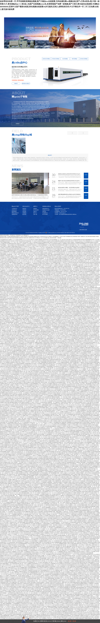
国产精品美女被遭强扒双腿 (83, 355)
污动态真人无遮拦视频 (47, 518)
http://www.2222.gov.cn (16, 259)
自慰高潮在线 (44, 302)
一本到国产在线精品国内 (61, 506)
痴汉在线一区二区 (21, 560)
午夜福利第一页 (80, 451)
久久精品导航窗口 (83, 476)
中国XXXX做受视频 (19, 338)
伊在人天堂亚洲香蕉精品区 (80, 531)
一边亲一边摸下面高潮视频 (88, 287)
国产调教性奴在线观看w (55, 396)
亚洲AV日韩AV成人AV (8, 555)
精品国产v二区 (27, 443)
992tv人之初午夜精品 (57, 363)
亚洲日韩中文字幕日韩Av (23, 430)
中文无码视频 (49, 383)
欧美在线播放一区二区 (24, 249)
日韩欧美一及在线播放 (73, 291)
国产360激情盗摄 (81, 480)
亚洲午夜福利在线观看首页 (66, 615)
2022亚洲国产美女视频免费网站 (29, 316)
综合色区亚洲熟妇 (39, 483)
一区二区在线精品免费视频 (43, 496)
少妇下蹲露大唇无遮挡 (50, 526)
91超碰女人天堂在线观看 (43, 285)
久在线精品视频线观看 (86, 351)
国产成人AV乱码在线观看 (84, 600)
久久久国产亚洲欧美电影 (70, 566)
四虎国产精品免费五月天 (13, 544)
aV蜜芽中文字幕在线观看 (61, 591)
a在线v (46, 543)
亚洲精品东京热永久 (64, 281)
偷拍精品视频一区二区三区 (54, 496)
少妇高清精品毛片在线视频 (34, 591)
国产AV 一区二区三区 (78, 375)
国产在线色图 (65, 586)
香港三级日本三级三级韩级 (59, 550)
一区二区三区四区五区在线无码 (39, 257)
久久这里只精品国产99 (11, 590)
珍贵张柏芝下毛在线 (69, 614)
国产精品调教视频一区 (73, 586)
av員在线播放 (34, 414)
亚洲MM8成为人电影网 (80, 412)
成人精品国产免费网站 (9, 257)
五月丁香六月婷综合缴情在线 (20, 428)
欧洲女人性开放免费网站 (11, 470)
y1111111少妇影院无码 (35, 314)
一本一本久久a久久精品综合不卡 (42, 422)
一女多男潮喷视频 (45, 587)
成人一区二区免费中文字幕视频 (87, 603)
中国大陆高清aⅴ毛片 (57, 366)
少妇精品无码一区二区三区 (40, 439)
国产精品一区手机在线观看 (74, 346)
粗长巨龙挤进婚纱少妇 (29, 488)
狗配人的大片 (4, 566)
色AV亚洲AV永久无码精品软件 (93, 460)
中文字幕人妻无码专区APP (22, 562)
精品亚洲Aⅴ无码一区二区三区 (65, 253)
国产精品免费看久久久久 (34, 440)
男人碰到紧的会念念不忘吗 (22, 358)
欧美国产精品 (50, 294)
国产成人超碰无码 (58, 500)
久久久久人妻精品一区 (75, 523)
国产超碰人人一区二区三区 (66, 306)
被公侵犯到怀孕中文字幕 (81, 384)
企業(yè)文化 (14, 209)
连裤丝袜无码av (88, 331)
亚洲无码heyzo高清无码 (80, 570)
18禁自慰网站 (27, 314)
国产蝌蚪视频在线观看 (64, 436)
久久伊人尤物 (7, 610)
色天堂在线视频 (21, 380)
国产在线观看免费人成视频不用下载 (79, 615)
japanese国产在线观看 (46, 442)
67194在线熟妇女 (30, 243)
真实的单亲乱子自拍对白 (12, 526)
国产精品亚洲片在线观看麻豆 (16, 463)
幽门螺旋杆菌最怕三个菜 (6, 563)
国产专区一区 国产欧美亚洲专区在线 (34, 378)
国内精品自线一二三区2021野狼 (74, 610)
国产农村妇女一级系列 (92, 314)
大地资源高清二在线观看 (75, 359)
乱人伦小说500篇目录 (56, 378)
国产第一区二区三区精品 (49, 610)
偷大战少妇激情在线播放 (15, 436)
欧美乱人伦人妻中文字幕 (76, 303)
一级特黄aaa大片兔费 (30, 560)
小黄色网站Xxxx (28, 464)
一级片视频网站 (85, 387)
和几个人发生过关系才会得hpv (14, 273)
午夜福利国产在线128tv (9, 400)
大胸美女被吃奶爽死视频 (22, 438)
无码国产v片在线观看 (12, 546)
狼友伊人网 (24, 510)
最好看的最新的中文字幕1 (53, 309)
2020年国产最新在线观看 (39, 588)
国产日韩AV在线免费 (14, 281)
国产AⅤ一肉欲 (65, 275)
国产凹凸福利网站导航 (36, 587)
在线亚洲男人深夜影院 (81, 364)
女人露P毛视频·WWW (52, 245)
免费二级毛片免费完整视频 (70, 582)
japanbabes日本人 (65, 319)
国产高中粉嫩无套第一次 (29, 400)
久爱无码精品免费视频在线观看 (83, 510)
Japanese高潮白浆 (6, 360)
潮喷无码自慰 (82, 562)
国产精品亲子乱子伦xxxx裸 (65, 428)
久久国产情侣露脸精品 (49, 295)
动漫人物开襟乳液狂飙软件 (11, 438)
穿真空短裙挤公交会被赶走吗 (13, 447)
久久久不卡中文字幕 (61, 307)
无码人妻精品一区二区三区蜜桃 (76, 415)
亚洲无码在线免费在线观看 (24, 267)
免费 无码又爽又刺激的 (83, 434)
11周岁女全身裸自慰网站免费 (73, 543)
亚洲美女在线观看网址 (79, 464)
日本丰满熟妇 (18, 586)
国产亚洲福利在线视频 (74, 311)
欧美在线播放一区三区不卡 (64, 367)
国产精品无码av (13, 408)
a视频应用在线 (84, 382)
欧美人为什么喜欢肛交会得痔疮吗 (33, 502)
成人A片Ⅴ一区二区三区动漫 (13, 478)
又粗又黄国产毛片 (3, 391)
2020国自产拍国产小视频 (32, 470)
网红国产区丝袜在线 (34, 443)
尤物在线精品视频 (46, 274)
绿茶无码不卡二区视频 (92, 356)
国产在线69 (53, 591)
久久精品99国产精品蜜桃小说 (55, 319)
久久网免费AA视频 (86, 568)
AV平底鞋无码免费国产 (40, 452)
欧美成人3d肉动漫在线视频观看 (91, 322)
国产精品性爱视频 (45, 462)
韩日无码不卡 (9, 616)
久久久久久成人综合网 (51, 423)
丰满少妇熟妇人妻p (17, 265)
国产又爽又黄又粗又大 (39, 595)
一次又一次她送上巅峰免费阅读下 (85, 293)
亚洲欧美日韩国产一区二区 (94, 470)
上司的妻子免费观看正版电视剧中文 (80, 520)
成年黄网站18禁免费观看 (75, 508)
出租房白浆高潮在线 (48, 346)
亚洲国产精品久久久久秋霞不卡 (31, 398)
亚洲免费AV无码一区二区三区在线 (61, 498)
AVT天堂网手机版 (88, 450)
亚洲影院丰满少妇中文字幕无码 (24, 395)
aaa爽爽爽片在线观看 (19, 507)
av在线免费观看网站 (69, 495)
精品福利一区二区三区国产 (63, 388)
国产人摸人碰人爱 (32, 283)
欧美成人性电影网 (77, 506)
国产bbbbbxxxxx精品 (93, 604)
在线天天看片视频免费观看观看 (66, 447)
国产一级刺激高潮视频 (14, 354)
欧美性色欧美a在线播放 (90, 342)
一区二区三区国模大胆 (56, 347)
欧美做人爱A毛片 (43, 336)
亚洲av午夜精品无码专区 (94, 254)
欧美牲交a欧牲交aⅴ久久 (25, 301)
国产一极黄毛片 (50, 592)
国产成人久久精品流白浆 (8, 512)
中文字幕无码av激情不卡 (79, 322)
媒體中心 (54, 2)
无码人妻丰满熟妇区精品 (15, 360)
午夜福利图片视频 (23, 595)
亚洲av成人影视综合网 (34, 336)
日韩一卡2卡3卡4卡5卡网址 (55, 618)
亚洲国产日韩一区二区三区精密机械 (21, 422)
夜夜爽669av (33, 328)
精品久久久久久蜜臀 (32, 408)
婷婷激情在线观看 (12, 579)
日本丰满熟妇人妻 (78, 307)
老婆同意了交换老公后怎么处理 (13, 451)
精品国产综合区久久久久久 (8, 530)
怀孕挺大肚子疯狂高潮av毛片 (79, 614)
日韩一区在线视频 (46, 554)
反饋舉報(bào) (14, 214)
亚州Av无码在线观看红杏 (17, 498)
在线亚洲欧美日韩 (23, 390)
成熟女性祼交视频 (79, 468)
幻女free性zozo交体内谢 (74, 562)
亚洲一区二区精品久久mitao (78, 547)
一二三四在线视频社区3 (55, 327)
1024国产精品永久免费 (6, 588)
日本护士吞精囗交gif (13, 394)
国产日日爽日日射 (41, 571)
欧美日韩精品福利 (7, 364)
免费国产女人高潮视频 (9, 578)
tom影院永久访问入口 (84, 503)
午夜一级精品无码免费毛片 (66, 455)
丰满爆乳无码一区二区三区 (17, 479)
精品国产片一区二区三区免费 (73, 435)
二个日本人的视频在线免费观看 (62, 362)
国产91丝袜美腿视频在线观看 (27, 323)
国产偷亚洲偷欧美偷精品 (88, 242)
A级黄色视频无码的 (15, 496)
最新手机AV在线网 (86, 560)
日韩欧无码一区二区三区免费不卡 (41, 309)
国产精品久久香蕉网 (91, 527)
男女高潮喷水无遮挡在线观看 (28, 466)
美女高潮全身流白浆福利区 (32, 372)
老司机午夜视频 (84, 506)
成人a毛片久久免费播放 (57, 346)
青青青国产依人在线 (70, 450)
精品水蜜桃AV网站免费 (56, 261)
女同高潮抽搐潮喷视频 (22, 543)
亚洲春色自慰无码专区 (84, 283)
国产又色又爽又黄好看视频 (82, 326)
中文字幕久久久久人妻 (93, 416)
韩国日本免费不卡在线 (92, 318)
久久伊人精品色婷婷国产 (11, 542)
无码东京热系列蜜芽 (52, 538)
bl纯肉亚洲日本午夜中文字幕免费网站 (7, 356)
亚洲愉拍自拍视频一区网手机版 (73, 339)
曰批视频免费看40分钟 (28, 363)
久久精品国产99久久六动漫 (8, 443)
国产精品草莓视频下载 (12, 358)
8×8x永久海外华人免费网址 (53, 548)
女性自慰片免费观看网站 (43, 456)
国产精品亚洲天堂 (37, 399)
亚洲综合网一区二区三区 (23, 302)
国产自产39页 (85, 584)
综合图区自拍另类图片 (33, 286)
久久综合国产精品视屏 (51, 251)
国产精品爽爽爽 (56, 596)
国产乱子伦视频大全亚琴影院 (34, 430)
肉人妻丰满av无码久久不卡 (56, 331)
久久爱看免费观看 (57, 303)
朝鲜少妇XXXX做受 (56, 360)
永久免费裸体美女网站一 (80, 558)
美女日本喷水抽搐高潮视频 (74, 392)
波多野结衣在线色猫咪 (23, 383)
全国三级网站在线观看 (89, 488)
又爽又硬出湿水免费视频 (12, 378)
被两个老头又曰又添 (81, 270)
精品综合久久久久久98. (37, 463)
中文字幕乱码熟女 (35, 379)
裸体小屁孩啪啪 (36, 331)
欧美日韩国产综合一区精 (75, 245)
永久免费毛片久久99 (86, 502)
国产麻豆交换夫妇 (37, 466)
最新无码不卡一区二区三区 (43, 487)
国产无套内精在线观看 (37, 583)
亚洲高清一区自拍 (40, 543)
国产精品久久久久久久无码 (75, 282)
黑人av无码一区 (5, 535)
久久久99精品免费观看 (32, 550)
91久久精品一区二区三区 (19, 399)
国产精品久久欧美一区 (75, 548)
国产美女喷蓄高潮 (13, 508)
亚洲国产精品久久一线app (39, 600)
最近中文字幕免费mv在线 (6, 266)
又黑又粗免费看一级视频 (8, 384)
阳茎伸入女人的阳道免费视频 (16, 471)
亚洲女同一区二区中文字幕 (75, 606)
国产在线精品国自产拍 (37, 294)
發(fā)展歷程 (14, 211)
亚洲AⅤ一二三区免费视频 (90, 273)
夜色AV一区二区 (51, 540)
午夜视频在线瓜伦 (27, 482)
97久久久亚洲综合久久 (32, 299)
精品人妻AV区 (17, 502)
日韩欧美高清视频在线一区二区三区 (20, 512)
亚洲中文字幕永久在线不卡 (10, 278)
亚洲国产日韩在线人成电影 (5, 602)
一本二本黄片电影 (63, 396)
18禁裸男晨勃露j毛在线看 (40, 352)
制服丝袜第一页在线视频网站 (65, 584)
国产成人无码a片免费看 (65, 320)
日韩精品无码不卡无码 (88, 447)
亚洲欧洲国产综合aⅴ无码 (80, 488)
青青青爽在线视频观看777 (70, 558)
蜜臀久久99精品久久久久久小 (18, 588)
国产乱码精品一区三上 (43, 412)
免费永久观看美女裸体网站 (58, 287)
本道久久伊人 (33, 579)
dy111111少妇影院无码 (13, 310)
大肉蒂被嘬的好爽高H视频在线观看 (58, 326)
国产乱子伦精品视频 (39, 511)
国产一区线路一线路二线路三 (21, 418)
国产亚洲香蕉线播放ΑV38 (20, 452)
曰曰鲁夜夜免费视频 (77, 419)
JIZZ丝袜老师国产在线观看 (46, 480)
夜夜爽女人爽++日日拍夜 (50, 494)
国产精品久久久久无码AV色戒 (77, 599)
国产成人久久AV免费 (15, 269)
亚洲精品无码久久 (80, 426)
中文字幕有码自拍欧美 (12, 411)
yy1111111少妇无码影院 (30, 530)
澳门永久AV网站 (31, 358)
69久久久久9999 (54, 491)
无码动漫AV (59, 255)
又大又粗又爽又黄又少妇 (48, 454)
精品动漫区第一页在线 (76, 507)
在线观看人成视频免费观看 (16, 510)
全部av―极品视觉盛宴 (86, 383)
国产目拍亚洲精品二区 (86, 388)
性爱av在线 (78, 344)
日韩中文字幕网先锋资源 (43, 359)
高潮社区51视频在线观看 (88, 528)
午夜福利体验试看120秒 (16, 563)
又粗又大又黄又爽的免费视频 (25, 447)
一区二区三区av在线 (27, 406)
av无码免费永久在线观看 (66, 618)
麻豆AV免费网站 (50, 340)
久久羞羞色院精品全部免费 (73, 366)
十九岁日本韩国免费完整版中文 (44, 326)
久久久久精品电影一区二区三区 (57, 534)
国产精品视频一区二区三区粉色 (86, 294)
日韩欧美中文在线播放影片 (39, 500)
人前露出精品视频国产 (37, 347)
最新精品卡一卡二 (31, 352)
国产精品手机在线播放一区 (40, 434)
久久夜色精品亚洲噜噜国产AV (73, 574)
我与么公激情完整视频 (69, 340)
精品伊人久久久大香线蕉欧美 (41, 386)
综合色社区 (68, 380)
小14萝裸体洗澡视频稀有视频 (38, 406)
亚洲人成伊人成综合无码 (80, 475)
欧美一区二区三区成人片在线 (44, 436)
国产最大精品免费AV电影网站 (43, 459)
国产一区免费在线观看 (44, 523)
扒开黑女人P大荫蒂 (84, 544)
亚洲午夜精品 (28, 407)
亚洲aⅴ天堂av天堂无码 (63, 590)
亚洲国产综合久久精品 (54, 443)
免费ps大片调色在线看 (34, 515)
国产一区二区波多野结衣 (60, 450)
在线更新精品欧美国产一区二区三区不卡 (63, 583)
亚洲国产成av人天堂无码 (19, 547)
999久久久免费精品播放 (66, 293)
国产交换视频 (27, 515)
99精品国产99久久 (6, 351)
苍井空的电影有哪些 (70, 322)
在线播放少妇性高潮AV (60, 251)
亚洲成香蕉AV (64, 366)
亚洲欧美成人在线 (32, 520)
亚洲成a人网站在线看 (35, 382)
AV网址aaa (42, 382)
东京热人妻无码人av (44, 584)
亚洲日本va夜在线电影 (22, 312)
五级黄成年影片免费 (9, 611)
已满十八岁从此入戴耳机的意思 (73, 283)
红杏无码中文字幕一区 (53, 318)
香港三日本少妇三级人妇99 (20, 375)
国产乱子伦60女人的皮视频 (45, 312)
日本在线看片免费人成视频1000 (20, 355)
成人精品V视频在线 (71, 246)
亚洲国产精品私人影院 (40, 356)
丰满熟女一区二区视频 (80, 448)
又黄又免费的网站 (20, 538)
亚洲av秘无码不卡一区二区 (69, 568)
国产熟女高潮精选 (88, 247)
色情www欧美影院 (19, 406)
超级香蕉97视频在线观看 (81, 582)
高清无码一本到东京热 (78, 534)
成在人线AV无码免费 (66, 359)
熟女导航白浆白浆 (27, 507)
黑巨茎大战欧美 (86, 588)
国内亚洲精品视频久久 (13, 366)
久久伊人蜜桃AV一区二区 (7, 536)
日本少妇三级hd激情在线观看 (63, 439)
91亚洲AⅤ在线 (69, 277)
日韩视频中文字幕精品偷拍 (63, 562)
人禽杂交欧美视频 (52, 528)
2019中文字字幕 (61, 499)
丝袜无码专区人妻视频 (6, 455)
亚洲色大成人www (73, 254)
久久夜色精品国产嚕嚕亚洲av (91, 367)
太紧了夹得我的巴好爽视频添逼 (85, 418)
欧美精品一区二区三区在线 (6, 476)
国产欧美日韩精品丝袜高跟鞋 (66, 315)
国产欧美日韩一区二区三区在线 (57, 343)
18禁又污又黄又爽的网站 (39, 488)
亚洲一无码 (33, 504)
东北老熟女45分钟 (76, 442)
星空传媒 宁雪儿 (53, 552)
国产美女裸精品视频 (59, 452)
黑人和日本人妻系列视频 (78, 261)
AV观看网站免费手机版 (77, 315)
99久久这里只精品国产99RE (58, 432)
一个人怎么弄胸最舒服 (54, 428)
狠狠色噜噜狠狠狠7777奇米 (46, 524)
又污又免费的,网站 (35, 412)
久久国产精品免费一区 (81, 539)
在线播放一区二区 (29, 319)
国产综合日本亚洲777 (45, 594)
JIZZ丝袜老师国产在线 (65, 347)
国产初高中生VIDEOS (75, 395)
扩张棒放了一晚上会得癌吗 (14, 379)
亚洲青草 (53, 448)
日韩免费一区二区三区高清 (92, 352)
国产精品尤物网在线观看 (87, 363)
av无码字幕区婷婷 (51, 398)
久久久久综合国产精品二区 (66, 263)
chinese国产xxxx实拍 (26, 498)
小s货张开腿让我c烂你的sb (47, 265)
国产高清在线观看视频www (65, 599)
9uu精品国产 (66, 370)
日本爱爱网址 (78, 251)
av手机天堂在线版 (57, 259)
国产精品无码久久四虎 (85, 535)
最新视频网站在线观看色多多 (72, 386)
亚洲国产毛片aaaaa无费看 (37, 608)
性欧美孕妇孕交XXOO (21, 610)
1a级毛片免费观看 (6, 508)
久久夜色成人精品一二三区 (50, 427)
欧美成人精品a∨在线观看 (16, 336)
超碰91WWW (45, 499)
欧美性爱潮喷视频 (91, 506)
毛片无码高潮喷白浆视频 (33, 542)
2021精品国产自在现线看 (45, 297)
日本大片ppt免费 (23, 436)
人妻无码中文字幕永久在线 (18, 342)
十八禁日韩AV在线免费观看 (33, 544)
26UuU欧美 (72, 319)
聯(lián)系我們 (70, 2)
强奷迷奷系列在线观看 (31, 546)
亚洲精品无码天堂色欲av (91, 487)
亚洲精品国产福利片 (13, 395)
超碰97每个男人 (82, 257)
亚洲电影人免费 (83, 371)
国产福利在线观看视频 (85, 414)
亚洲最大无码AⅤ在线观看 (81, 423)
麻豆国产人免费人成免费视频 (79, 410)
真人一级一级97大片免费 (69, 534)
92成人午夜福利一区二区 (23, 362)
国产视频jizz (54, 458)
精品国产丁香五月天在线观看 (7, 612)
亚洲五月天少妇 (44, 246)
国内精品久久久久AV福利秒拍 (91, 607)
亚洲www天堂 (28, 326)
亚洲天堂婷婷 (15, 286)
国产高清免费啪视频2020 (33, 528)
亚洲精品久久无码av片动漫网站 (66, 504)
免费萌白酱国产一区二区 (86, 610)
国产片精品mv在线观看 (39, 530)
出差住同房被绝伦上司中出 (87, 530)
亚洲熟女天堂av (21, 414)
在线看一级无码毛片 (41, 330)
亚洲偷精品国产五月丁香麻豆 (11, 283)
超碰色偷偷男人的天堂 (80, 250)
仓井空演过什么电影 (30, 610)
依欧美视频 (70, 539)
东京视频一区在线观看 (59, 440)
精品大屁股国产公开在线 (19, 608)
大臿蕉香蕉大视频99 (57, 294)
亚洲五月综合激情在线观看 (37, 576)
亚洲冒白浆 (84, 303)
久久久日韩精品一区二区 (44, 528)
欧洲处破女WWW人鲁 (28, 274)
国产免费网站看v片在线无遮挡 (66, 611)
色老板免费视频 (3, 451)
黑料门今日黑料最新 (34, 242)
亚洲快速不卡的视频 (7, 479)
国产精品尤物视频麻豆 (32, 427)
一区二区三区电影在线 (58, 330)
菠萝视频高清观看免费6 (47, 360)
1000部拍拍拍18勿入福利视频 (79, 277)
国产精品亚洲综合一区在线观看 (12, 598)
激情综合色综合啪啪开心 (38, 450)
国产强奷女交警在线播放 (6, 249)
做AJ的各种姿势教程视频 (88, 500)
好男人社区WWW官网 (54, 418)
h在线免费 (75, 539)
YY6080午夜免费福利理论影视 (22, 459)
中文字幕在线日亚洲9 (88, 526)
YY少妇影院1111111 (74, 479)
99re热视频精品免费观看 (7, 412)
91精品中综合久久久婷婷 (85, 324)
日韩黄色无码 (23, 403)
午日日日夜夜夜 (25, 548)
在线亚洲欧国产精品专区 (50, 324)
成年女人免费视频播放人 (23, 286)
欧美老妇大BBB (45, 387)
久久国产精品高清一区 (40, 504)
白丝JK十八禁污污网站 (17, 476)
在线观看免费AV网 (55, 384)
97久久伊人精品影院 (46, 466)
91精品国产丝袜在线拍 (84, 471)
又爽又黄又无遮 (64, 239)
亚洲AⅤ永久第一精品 (11, 459)
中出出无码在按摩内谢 (50, 516)
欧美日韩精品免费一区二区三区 (59, 571)
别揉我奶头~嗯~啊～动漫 (82, 492)
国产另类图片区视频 (76, 474)
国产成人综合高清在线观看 (65, 596)
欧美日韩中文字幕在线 (73, 418)
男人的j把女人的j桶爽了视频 (54, 263)
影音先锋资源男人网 (66, 294)
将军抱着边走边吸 (27, 504)
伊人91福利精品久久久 (59, 338)
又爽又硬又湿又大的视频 (78, 526)
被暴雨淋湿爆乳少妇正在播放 (9, 251)
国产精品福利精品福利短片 (18, 275)
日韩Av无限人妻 (57, 610)
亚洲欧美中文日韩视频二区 (83, 254)
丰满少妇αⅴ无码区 (42, 390)
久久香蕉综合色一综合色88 (67, 511)
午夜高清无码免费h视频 (87, 456)
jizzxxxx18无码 (48, 556)
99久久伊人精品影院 (6, 496)
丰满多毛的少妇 (59, 398)
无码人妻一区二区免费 (61, 358)
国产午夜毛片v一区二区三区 (64, 404)
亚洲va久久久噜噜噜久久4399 (12, 414)
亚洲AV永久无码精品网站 (84, 515)
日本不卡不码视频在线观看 (54, 394)
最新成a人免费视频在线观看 (72, 355)
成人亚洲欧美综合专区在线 (69, 494)
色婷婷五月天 (74, 579)
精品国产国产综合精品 (22, 246)
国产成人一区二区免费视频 (12, 319)
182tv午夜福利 (18, 382)
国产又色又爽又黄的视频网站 (61, 424)
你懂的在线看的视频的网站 (86, 246)
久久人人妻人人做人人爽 (16, 242)
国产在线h (91, 616)
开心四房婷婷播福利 (83, 352)
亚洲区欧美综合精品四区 (77, 524)
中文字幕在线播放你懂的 (63, 407)
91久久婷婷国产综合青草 (60, 322)
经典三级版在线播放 (90, 562)
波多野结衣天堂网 (37, 512)
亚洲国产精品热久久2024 (63, 580)
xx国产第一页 (62, 443)
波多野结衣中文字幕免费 (95, 600)
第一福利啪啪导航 (11, 315)
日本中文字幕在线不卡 (19, 458)
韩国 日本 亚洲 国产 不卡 (77, 502)
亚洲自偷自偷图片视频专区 (28, 495)
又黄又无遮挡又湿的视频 (54, 290)
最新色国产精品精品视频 (90, 538)
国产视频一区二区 (90, 431)
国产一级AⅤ (35, 255)
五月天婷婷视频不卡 (92, 387)
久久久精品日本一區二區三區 (30, 262)
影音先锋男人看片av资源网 (79, 331)
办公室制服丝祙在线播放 (27, 471)
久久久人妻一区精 (37, 302)
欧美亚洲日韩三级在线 (9, 241)
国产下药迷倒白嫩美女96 (21, 351)
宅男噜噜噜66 (47, 415)
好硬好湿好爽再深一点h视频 (84, 435)
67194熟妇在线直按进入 (6, 348)
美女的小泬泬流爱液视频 (59, 507)
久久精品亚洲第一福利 (20, 251)
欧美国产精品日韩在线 (35, 555)
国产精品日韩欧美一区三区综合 (74, 316)
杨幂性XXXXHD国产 (88, 494)
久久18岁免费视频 (40, 306)
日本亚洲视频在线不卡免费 (27, 257)
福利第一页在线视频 (38, 363)
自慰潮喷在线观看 (20, 330)
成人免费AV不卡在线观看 (44, 486)
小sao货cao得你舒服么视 (94, 508)
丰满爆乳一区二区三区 (81, 490)
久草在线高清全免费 (20, 540)
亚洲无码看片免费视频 (74, 595)
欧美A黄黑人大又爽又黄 (9, 452)
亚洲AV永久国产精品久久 (84, 543)
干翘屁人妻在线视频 (21, 426)
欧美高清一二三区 (41, 368)
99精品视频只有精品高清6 (86, 316)
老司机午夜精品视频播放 (49, 586)
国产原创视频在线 (83, 311)
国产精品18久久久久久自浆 (43, 568)
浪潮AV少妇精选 (61, 462)
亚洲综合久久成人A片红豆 (17, 455)
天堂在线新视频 (92, 375)
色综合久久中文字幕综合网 (60, 468)
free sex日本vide (6, 556)
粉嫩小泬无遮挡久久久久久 (32, 318)
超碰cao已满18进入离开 (14, 334)
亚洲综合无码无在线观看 (92, 290)
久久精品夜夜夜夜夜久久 (79, 450)
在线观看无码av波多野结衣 (20, 420)
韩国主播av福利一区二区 (50, 368)
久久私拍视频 (55, 484)
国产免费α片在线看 (19, 356)
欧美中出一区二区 (77, 354)
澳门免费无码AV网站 (55, 460)
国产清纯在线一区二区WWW (89, 495)
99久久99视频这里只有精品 (39, 261)
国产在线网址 (24, 434)
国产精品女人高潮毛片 (39, 610)
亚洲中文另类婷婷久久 (75, 347)
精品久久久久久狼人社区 (93, 434)
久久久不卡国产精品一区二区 (49, 416)
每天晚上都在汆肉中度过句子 (86, 348)
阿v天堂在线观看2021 (32, 291)
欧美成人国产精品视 (50, 330)
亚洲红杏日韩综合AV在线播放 (78, 482)
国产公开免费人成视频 (18, 468)
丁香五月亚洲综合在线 (32, 459)
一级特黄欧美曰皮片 (51, 336)
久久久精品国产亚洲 (76, 350)
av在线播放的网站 (14, 344)
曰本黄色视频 (40, 531)
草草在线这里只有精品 (65, 242)
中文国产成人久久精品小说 (37, 289)
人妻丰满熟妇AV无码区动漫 (24, 506)
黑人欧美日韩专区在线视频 (14, 293)
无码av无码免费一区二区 (85, 346)
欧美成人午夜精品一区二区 (17, 527)
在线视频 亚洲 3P (60, 390)
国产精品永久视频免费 (32, 487)
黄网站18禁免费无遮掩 (21, 483)
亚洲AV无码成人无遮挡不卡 (18, 464)
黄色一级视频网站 (94, 502)
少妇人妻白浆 (43, 432)
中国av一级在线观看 (22, 366)
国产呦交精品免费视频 (86, 251)
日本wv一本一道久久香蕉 (31, 592)
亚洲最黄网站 (53, 563)
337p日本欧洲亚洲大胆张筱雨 (48, 269)
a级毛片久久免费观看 (37, 455)
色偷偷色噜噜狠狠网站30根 (81, 587)
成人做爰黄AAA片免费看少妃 (20, 335)
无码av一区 (94, 558)
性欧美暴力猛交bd (94, 448)
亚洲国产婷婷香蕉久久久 (87, 559)
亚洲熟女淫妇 (5, 492)
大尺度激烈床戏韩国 (45, 320)
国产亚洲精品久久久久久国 (33, 446)
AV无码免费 (30, 512)
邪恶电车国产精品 (7, 343)
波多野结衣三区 (37, 478)
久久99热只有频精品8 (33, 324)
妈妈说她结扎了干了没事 (91, 338)
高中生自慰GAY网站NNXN (5, 282)
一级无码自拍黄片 (75, 269)
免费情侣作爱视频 (78, 568)
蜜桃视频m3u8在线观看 (75, 367)
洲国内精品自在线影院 (89, 277)
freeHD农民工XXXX (79, 494)
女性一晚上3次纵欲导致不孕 (8, 350)
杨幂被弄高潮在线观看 (94, 374)
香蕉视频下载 (94, 482)
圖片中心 (35, 212)
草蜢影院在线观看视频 (63, 587)
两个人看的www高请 (33, 516)
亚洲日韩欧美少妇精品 (77, 478)
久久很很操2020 (22, 467)
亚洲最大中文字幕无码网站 (72, 424)
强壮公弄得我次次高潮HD (42, 567)
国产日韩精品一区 (20, 262)
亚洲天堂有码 (89, 484)
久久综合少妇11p (29, 500)
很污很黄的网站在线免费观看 (49, 495)
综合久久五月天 (29, 253)
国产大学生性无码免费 (48, 306)
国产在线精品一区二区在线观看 (6, 511)
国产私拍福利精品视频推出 (36, 282)
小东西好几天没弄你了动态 (51, 558)
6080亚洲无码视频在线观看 (26, 554)
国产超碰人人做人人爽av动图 (30, 306)
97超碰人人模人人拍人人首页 (55, 311)
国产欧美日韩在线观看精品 (11, 515)
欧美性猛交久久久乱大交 (12, 456)
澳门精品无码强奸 (54, 379)
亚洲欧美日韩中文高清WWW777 (13, 416)
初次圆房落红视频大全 (88, 426)
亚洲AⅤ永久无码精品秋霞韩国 (74, 239)
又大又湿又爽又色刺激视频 (48, 259)
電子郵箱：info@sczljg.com (60, 212)
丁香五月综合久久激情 (69, 307)
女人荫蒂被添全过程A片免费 (75, 559)
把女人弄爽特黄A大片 (84, 532)
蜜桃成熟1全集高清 (59, 547)
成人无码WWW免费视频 (80, 408)
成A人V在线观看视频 (93, 466)
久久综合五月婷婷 (17, 328)
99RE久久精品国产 (84, 380)
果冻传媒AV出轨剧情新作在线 (56, 438)
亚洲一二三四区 (82, 479)
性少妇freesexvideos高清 (13, 487)
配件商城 (24, 214)
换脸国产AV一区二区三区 (8, 297)
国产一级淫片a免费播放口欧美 (13, 347)
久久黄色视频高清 (55, 422)
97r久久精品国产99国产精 (78, 495)
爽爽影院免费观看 (76, 285)
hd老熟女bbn (52, 583)
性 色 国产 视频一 (80, 579)
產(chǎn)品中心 (36, 2)
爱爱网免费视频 (51, 578)
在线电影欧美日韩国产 (52, 255)
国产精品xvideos (31, 422)
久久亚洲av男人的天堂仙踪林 (15, 279)
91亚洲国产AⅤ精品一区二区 (46, 512)
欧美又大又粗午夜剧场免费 (22, 427)
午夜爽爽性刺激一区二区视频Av (15, 339)
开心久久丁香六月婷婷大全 (37, 322)
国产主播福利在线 (46, 350)
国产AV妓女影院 (40, 291)
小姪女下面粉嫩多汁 (82, 291)
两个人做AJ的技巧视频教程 (63, 379)
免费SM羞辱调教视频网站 (32, 424)
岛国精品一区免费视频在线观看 (77, 242)
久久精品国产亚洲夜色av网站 (19, 294)
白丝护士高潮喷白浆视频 (77, 618)
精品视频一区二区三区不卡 (45, 604)
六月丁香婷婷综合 (54, 350)
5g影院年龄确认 (51, 386)
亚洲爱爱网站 (49, 482)
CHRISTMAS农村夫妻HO (19, 600)
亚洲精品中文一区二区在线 (37, 596)
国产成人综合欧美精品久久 (64, 286)
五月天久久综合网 (3, 562)
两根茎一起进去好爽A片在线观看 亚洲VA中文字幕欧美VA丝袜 (83, 323)
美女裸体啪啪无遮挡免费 (31, 452)
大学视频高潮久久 (36, 527)
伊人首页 (57, 566)
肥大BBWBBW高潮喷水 (23, 568)
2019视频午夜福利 (28, 608)
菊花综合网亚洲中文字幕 (73, 243)
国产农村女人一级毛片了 (61, 399)
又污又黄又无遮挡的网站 (19, 450)
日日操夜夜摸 (62, 566)
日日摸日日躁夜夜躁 (19, 340)
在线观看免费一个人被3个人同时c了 (14, 254)
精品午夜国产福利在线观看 (74, 324)
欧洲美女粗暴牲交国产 (73, 483)
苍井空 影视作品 (93, 419)
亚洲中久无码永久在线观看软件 (64, 515)
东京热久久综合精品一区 (16, 431)
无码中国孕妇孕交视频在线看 (56, 544)
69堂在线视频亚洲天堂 (71, 564)
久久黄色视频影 (31, 355)
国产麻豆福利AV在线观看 (82, 334)
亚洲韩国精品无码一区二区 (33, 562)
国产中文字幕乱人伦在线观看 (9, 406)
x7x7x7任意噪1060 (37, 281)
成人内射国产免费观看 (37, 239)
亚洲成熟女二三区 (40, 403)
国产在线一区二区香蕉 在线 (27, 254)
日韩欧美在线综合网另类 (66, 555)
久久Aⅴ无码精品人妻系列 (32, 510)
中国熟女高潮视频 (16, 263)
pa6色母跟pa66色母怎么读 (67, 261)
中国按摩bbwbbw (86, 478)
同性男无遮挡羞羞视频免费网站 (24, 576)
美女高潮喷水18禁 (36, 374)
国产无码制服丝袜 (90, 467)
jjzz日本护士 (68, 258)
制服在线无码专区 (41, 516)
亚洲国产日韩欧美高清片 (56, 430)
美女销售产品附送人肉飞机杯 (55, 456)
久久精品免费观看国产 (90, 462)
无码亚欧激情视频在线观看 (40, 358)
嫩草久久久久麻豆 (76, 299)
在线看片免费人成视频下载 (85, 439)
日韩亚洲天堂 (53, 374)
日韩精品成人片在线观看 (21, 243)
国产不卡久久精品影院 (94, 510)
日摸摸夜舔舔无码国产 (4, 582)
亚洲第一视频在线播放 (56, 511)
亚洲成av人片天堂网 (55, 410)
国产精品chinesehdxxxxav (74, 590)
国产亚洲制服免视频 (72, 360)
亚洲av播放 (81, 267)
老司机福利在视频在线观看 (94, 362)
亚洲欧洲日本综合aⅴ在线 (51, 390)
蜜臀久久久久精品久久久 (56, 603)
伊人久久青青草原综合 (42, 310)
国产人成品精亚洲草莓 (31, 315)
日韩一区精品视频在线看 (48, 247)
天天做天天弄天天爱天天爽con (55, 478)
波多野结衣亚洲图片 (85, 395)
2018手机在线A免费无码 (42, 550)
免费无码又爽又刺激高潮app (93, 370)
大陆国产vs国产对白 (59, 299)
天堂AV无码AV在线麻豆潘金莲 (66, 394)
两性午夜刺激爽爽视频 (54, 574)
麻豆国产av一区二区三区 (53, 543)
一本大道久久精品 (9, 488)
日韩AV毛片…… (28, 538)
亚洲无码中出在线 (49, 571)
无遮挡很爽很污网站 (81, 399)
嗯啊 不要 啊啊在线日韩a (13, 531)
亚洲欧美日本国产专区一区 (69, 467)
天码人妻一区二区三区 (47, 355)
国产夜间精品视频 (94, 536)
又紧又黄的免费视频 (81, 247)
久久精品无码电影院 (61, 323)
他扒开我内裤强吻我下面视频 (60, 400)
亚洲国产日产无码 (82, 591)
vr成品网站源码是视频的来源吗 (55, 359)
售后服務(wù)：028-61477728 (61, 211)
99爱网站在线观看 (90, 522)
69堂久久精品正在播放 (41, 451)
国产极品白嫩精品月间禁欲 (9, 454)
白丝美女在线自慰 (87, 482)
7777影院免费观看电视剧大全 (82, 416)
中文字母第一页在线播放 (81, 279)
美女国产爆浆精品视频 (46, 347)
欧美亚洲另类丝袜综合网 (68, 419)
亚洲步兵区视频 (93, 576)
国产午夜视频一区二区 (56, 352)
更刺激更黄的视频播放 (47, 484)
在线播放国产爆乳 (46, 343)
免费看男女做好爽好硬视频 (76, 584)
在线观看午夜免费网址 (57, 395)
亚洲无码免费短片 (31, 595)
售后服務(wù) (45, 212)
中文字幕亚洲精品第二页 (71, 510)
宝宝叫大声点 (66, 471)
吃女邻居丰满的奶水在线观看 (23, 402)
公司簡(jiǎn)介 (14, 208)
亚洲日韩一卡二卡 (9, 263)
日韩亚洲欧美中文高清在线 (44, 443)
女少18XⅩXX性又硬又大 (47, 467)
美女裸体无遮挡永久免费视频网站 (71, 265)
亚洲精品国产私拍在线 (12, 426)
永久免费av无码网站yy (26, 382)
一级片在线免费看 (45, 574)
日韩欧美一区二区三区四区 (41, 578)
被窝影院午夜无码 (63, 241)
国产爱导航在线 (95, 293)
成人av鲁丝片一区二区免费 (68, 514)
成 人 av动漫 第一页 (90, 591)
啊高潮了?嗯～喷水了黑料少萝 (26, 371)
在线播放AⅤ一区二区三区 (31, 420)
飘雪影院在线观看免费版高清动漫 (34, 327)
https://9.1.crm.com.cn (4, 346)
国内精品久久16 (57, 270)
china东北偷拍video (8, 367)
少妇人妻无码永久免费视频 (10, 551)
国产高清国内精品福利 (17, 552)
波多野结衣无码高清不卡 (75, 532)
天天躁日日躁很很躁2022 (84, 466)
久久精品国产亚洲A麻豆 (32, 285)
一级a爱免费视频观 (76, 306)
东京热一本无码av (42, 383)
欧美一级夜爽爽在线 (71, 570)
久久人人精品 (76, 298)
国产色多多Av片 (32, 551)
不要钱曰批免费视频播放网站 (28, 476)
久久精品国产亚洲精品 (53, 575)
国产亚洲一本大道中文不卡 (43, 506)
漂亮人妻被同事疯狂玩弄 (81, 338)
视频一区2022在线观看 (72, 301)
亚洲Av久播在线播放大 (43, 562)
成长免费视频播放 (66, 588)
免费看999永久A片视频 (12, 483)
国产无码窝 (54, 323)
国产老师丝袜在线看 (49, 411)
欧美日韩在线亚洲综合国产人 (45, 375)
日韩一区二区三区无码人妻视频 (66, 578)
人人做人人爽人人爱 (90, 555)
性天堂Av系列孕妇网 (20, 590)
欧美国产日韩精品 (8, 552)
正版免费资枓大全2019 (23, 391)
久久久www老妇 (81, 538)
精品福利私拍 (91, 336)
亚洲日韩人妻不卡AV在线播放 (75, 388)
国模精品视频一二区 (76, 544)
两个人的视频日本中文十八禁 (76, 363)
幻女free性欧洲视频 (64, 324)
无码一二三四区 (77, 459)
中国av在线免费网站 (53, 446)
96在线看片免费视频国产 (15, 324)
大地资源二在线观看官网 (41, 526)
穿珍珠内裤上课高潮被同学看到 (38, 556)
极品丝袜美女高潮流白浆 (66, 512)
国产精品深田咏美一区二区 (52, 302)
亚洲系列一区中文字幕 (88, 608)
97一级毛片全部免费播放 (56, 316)
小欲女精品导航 (32, 279)
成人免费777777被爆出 (90, 443)
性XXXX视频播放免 (85, 576)
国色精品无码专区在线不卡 (23, 604)
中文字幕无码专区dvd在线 (73, 616)
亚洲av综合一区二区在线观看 (70, 332)
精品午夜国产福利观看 (22, 550)
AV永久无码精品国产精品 (75, 379)
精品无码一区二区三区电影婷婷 (26, 416)
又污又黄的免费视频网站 (33, 383)
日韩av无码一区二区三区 (85, 611)
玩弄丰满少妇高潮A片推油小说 (7, 332)
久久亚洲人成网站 (21, 319)
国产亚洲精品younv (51, 567)
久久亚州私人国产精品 (19, 274)
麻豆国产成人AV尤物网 (52, 475)
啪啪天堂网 (42, 440)
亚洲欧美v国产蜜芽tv (7, 331)
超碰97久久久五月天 (62, 318)
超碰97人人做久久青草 (64, 314)
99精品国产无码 (54, 273)
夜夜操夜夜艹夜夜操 (77, 604)
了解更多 (16, 83)
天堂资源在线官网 (69, 604)
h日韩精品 (7, 334)
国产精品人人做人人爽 (69, 459)
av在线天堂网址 (61, 312)
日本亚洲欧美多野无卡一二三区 (68, 554)
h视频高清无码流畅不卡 (44, 468)
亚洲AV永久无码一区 (17, 261)
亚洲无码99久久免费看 (5, 570)
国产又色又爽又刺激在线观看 (14, 326)
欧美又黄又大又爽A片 (17, 612)
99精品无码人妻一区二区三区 (18, 298)
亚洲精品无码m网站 (55, 314)
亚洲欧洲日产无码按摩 (81, 302)
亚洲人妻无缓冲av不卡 (61, 538)
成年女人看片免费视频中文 (38, 479)
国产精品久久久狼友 (19, 482)
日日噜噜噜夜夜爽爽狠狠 (9, 376)
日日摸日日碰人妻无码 (12, 302)
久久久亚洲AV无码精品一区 (92, 539)
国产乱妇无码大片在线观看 (32, 436)
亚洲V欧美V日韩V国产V (24, 404)
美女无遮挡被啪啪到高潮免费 (88, 271)
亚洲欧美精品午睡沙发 (53, 486)
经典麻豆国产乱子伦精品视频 (22, 514)
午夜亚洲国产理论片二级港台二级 (57, 414)
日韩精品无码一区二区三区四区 (87, 359)
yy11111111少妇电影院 (8, 448)
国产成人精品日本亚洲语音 (92, 523)
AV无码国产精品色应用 (19, 241)
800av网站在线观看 (54, 594)
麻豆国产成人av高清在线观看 (72, 358)
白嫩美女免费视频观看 (6, 603)
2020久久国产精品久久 (13, 516)
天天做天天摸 (14, 538)
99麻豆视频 (24, 318)
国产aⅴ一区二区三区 (62, 458)
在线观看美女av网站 (14, 362)
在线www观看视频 (29, 522)
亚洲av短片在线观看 (17, 419)
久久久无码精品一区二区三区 (16, 534)
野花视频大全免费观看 (82, 290)
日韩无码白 (69, 530)
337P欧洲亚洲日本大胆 (24, 603)
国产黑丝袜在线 (68, 376)
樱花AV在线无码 (28, 414)
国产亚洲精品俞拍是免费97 (71, 451)
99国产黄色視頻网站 (50, 451)
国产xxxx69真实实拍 (62, 564)
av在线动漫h (89, 587)
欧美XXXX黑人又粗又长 (15, 415)
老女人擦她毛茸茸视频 (42, 286)
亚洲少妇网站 (93, 269)
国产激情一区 (94, 468)
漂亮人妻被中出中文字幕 (90, 578)
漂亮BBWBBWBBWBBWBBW (56, 419)
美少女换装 (42, 415)
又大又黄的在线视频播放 (92, 382)
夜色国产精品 (30, 582)
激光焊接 (24, 211)
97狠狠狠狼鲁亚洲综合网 (73, 309)
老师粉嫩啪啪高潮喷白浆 (16, 364)
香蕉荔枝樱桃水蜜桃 (91, 512)
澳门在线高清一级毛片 (14, 386)
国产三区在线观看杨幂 (68, 414)
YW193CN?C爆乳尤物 (93, 444)
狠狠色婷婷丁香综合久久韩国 (52, 257)
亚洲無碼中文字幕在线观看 (49, 566)
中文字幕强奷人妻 (57, 293)
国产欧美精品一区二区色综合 (26, 255)
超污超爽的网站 (57, 241)
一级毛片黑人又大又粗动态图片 (21, 570)
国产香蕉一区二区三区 (37, 269)
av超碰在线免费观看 (20, 363)
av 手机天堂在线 (34, 326)
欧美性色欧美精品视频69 (59, 614)
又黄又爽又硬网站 (30, 346)
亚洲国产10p (15, 560)
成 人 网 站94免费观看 (73, 314)
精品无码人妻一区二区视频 (20, 376)
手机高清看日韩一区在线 (71, 400)
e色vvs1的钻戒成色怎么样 (48, 576)
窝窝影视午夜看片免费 (75, 380)
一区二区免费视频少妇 (45, 502)
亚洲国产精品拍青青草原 (47, 363)
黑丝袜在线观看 (48, 384)
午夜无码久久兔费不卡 (9, 523)
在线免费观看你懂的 (81, 295)
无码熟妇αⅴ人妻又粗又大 (76, 496)
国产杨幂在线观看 (21, 303)
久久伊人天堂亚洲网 (73, 498)
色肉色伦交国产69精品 (60, 567)
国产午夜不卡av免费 (47, 448)
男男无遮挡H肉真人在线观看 (84, 483)
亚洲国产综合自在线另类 (62, 475)
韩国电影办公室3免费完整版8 (75, 602)
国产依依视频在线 (42, 614)
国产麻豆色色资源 (6, 463)
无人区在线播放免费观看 (70, 251)
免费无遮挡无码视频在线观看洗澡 (52, 504)
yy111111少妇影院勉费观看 (91, 378)
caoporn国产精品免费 (40, 332)
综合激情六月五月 (41, 324)
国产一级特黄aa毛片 (94, 312)
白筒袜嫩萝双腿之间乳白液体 (10, 580)
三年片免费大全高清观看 (31, 558)
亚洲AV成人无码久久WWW (46, 277)
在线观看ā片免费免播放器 (16, 318)
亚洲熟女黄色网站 (49, 551)
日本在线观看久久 (38, 270)
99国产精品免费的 (68, 287)
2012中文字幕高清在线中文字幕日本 (23, 579)
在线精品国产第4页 (29, 294)
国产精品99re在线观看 (11, 370)
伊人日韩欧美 (86, 551)
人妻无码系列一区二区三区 (78, 454)
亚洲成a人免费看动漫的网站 (94, 326)
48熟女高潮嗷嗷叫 (16, 387)
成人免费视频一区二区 (55, 297)
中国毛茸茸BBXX (89, 475)
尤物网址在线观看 (43, 253)
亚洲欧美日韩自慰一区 (61, 510)
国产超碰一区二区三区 (53, 562)
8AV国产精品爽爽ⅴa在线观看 (36, 395)
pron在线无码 (8, 368)
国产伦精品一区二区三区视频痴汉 (11, 571)
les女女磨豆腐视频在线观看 (48, 270)
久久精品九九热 (38, 246)
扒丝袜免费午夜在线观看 (20, 618)
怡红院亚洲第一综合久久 (69, 408)
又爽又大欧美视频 (40, 267)
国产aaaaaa (7, 386)
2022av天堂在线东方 (51, 519)
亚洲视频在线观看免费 (50, 315)
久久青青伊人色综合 (65, 335)
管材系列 (24, 209)
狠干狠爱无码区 (8, 316)
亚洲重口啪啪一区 (83, 396)
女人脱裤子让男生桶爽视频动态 (28, 265)
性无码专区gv (12, 434)
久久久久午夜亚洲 (82, 366)
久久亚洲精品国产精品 (34, 415)
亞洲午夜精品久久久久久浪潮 (48, 455)
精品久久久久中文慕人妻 (55, 335)
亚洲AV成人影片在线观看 (88, 571)
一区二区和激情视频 (10, 270)
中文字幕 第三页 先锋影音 (74, 471)
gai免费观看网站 (96, 415)
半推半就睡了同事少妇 (93, 245)
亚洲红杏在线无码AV (8, 614)
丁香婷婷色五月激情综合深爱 (68, 516)
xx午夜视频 (11, 399)
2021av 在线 (47, 243)
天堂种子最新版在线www (79, 608)
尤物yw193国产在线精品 (56, 556)
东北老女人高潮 (34, 482)
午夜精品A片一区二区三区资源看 (19, 439)
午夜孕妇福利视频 (89, 480)
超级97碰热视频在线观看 (77, 560)
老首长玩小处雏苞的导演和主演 (86, 310)
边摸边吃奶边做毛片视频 (19, 398)
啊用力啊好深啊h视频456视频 (11, 402)
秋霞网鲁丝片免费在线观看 (85, 347)
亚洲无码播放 (74, 364)
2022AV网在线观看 (31, 438)
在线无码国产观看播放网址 (45, 379)
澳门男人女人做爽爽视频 (70, 550)
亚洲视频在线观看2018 (22, 444)
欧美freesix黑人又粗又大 (17, 599)
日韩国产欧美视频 (72, 362)
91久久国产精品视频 (92, 380)
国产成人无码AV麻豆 (85, 459)
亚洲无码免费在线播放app (50, 600)
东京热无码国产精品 (22, 344)
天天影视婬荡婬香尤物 (10, 250)
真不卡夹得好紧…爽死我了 (60, 444)
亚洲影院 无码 (25, 283)
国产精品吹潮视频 (21, 522)
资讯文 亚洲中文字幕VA (54, 470)
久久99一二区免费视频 (11, 514)
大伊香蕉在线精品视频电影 (24, 531)
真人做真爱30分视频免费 (54, 523)
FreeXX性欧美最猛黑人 (43, 472)
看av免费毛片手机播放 (36, 447)
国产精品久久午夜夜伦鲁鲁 (86, 411)
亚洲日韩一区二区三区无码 (6, 419)
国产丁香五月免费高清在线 (67, 442)
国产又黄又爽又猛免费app (5, 499)
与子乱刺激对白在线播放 (85, 595)
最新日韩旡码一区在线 (80, 342)
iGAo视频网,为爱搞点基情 (34, 391)
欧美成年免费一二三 (48, 298)
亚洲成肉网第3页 (36, 319)
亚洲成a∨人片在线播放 (36, 508)
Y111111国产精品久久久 (54, 474)
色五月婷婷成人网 (6, 576)
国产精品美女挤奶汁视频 (16, 282)
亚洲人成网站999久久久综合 (55, 579)
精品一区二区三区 (87, 267)
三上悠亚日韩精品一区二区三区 (79, 440)
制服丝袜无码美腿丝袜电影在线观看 (88, 306)
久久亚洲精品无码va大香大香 (56, 588)
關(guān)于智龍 (61, 2)
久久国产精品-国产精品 (37, 602)
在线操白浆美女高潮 (48, 403)
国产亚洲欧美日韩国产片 (77, 351)
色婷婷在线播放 (38, 265)
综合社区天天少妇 (78, 438)
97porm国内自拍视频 (59, 332)
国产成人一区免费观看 (64, 466)
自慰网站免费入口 (64, 327)
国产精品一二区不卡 (38, 580)
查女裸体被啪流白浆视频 (49, 267)
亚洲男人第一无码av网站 (9, 572)
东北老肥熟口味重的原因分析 (82, 518)
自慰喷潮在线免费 (77, 387)
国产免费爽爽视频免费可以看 (34, 572)
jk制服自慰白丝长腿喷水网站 (12, 506)
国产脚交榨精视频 (58, 382)
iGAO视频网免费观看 (86, 406)
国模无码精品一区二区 (20, 566)
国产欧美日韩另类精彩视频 (93, 309)
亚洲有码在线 (49, 328)
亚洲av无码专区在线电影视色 (32, 375)
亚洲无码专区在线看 (74, 487)
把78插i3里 (23, 326)
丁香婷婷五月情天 (3, 338)
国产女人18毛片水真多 (64, 559)
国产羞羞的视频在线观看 (78, 594)
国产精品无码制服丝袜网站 (61, 279)
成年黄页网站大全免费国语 (22, 519)
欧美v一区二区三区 (57, 380)
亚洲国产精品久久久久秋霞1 (87, 354)
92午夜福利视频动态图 (94, 560)
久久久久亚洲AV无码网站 (17, 239)
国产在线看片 (95, 394)
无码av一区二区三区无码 (14, 535)
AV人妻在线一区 (50, 611)
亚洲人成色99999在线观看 (12, 388)
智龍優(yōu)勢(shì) (46, 2)
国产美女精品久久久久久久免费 (12, 574)
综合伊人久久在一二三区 (15, 255)
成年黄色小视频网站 (58, 454)
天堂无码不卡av (82, 298)
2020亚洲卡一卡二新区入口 (72, 318)
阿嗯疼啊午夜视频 (45, 348)
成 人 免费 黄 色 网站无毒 (7, 342)
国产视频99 (62, 384)
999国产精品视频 (36, 523)
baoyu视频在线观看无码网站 (76, 500)
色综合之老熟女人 (93, 324)
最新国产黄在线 (54, 375)
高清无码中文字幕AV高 (28, 494)
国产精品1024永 (45, 522)
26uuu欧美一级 (29, 467)
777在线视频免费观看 (57, 527)
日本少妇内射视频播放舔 (61, 416)
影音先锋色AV (77, 567)
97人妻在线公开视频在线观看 (26, 518)
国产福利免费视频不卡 (82, 243)
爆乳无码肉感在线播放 (17, 247)
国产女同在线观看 (16, 295)
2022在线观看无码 (26, 534)
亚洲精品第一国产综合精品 (19, 297)
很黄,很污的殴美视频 (74, 328)
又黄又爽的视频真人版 (15, 290)
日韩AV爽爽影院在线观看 (11, 427)
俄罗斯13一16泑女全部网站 (9, 432)
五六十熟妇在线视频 (47, 471)
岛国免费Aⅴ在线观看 (42, 293)
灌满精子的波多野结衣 (62, 257)
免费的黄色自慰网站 (68, 594)
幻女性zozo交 (73, 518)
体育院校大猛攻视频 (34, 359)
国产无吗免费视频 (9, 422)
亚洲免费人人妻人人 (72, 275)
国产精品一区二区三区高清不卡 (48, 560)
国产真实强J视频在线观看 (38, 338)
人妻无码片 (87, 579)
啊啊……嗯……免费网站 (18, 495)
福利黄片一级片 (65, 382)
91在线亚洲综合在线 (75, 563)
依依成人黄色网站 (51, 285)
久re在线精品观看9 (72, 522)
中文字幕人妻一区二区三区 (58, 305)
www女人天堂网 (84, 523)
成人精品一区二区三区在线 (72, 444)
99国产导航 (64, 267)
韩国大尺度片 (53, 274)
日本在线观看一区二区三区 (11, 330)
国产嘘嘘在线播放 (90, 302)
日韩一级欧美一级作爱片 (28, 468)
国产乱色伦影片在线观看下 (35, 480)
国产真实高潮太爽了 (25, 242)
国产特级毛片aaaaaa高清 (77, 612)
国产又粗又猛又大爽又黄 (28, 527)
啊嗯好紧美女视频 (21, 526)
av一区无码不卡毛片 (33, 362)
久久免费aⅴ (90, 518)
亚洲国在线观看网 (42, 392)
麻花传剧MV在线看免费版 (11, 583)
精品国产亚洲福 (33, 267)
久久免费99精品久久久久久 (49, 450)
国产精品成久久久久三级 (24, 535)
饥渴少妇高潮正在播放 (41, 367)
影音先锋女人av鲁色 (6, 534)
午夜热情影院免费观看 (47, 511)
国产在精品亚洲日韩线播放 (91, 303)
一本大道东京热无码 (86, 374)
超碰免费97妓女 (8, 320)
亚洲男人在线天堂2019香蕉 (47, 287)
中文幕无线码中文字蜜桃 (67, 271)
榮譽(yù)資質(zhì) (15, 212)
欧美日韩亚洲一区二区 (46, 378)
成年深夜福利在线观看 (51, 362)
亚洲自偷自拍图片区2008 (37, 499)
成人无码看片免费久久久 (43, 424)
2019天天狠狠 (36, 468)
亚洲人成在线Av (61, 558)
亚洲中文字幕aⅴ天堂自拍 (42, 510)
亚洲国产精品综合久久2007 (31, 618)
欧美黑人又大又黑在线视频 (33, 532)
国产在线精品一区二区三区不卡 (30, 575)
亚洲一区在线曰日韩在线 (63, 387)
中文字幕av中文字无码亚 (6, 475)
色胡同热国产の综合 (86, 419)
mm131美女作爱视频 (38, 495)
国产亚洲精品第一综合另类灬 (69, 438)
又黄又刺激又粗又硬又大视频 (72, 278)
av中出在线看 (60, 476)
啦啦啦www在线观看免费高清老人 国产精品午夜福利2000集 (22, 287)
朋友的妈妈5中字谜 (35, 275)
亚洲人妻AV (61, 351)
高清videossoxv (4, 544)
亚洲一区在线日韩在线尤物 (45, 590)
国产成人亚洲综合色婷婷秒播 (72, 289)
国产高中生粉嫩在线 (93, 395)
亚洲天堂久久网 (22, 592)
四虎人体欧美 (92, 503)
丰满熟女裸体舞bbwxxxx (93, 524)
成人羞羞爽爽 (12, 351)
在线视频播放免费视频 (53, 387)
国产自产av (31, 364)
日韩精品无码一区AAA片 (57, 383)
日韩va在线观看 (17, 307)
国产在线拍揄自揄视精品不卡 (12, 467)
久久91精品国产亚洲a (45, 319)
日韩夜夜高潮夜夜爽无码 (64, 532)
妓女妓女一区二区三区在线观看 (89, 305)
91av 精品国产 (57, 531)
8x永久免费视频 (83, 458)
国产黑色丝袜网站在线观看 (63, 434)
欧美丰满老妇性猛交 (53, 490)
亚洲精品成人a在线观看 (77, 271)
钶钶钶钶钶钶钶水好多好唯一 (20, 578)
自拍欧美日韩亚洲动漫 (15, 390)
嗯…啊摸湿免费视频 (22, 424)
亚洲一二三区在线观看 (34, 334)
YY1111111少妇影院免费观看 (49, 289)
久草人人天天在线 (85, 546)
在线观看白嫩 (57, 315)
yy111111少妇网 (51, 424)
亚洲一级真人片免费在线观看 (85, 404)
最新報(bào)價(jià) (26, 83)
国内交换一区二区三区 (66, 544)
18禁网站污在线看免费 (57, 266)
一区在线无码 (49, 305)
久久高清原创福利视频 (26, 552)
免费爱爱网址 (51, 568)
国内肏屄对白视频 (36, 410)
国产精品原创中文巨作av (31, 403)
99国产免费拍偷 (93, 428)
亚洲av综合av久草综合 (41, 305)
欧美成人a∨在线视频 (94, 278)
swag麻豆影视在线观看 (45, 564)
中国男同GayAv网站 (33, 615)
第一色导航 (84, 286)
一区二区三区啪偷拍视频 (48, 395)
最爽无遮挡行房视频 (74, 372)
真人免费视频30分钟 (80, 572)
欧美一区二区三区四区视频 (70, 338)
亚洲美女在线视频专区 (82, 318)
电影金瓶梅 (89, 498)
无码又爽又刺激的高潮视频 (5, 309)
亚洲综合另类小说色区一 (89, 340)
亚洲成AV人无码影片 (70, 571)
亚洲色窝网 (97, 336)
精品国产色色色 (92, 464)
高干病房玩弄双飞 (47, 275)
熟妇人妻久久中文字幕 (4, 484)
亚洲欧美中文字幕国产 (65, 254)
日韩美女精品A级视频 (77, 255)
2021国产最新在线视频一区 (63, 487)
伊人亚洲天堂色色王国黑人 (18, 616)
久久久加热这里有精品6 (79, 554)
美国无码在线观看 (28, 594)
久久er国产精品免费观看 (13, 559)
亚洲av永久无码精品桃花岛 (63, 491)
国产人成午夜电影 (39, 520)
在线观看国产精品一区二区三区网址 (32, 250)
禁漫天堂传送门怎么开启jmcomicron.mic (89, 344)
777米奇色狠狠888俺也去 (14, 374)
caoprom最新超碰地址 (65, 344)
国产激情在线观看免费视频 (73, 431)
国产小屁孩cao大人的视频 (32, 258)
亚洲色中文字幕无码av (25, 360)
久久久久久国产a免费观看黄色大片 (86, 436)
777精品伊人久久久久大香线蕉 (52, 388)
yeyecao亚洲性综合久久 (6, 595)
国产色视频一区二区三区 (30, 526)
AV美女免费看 (64, 270)
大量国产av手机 (26, 440)
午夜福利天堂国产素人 (84, 336)
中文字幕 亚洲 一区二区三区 (77, 263)
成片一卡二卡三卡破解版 (81, 368)
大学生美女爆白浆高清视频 (58, 247)
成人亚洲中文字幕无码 (55, 608)
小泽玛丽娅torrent (32, 388)
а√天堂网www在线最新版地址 (74, 371)
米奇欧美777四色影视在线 (34, 519)
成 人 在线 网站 (66, 503)
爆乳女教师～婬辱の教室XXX (82, 360)
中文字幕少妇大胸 (55, 590)
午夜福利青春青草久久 (21, 456)
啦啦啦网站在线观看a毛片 (16, 499)
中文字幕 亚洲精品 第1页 (39, 278)
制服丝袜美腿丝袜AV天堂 (75, 503)
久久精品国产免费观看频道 (12, 258)
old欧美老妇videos (47, 608)
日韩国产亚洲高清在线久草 (58, 467)
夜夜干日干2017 (52, 506)
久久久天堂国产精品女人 (78, 407)
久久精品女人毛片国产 (37, 259)
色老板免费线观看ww (35, 599)
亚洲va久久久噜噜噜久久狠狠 (27, 564)
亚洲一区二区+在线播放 (75, 411)
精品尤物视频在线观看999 (34, 297)
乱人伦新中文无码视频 (52, 407)
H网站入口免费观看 (86, 307)
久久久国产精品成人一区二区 (72, 591)
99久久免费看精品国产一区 (34, 266)
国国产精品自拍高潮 (26, 599)
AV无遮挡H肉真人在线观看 (92, 279)
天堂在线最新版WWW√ (60, 427)
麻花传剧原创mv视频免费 (47, 402)
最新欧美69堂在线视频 (50, 598)
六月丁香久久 (29, 344)
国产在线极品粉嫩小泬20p (47, 503)
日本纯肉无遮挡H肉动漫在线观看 (55, 342)
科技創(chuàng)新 (45, 209)
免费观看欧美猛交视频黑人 (87, 556)
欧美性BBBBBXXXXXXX (37, 563)
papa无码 (38, 606)
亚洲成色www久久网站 (81, 498)
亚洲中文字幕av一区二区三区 (52, 539)
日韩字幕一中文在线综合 (76, 555)
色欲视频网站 (97, 281)
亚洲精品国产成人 (5, 408)
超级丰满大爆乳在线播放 (93, 424)
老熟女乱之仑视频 (29, 410)
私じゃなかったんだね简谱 (67, 520)
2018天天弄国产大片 (17, 548)
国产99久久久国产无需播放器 (6, 259)
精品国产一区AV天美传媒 (70, 575)
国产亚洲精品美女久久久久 (17, 440)
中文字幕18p (43, 606)
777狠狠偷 (74, 247)
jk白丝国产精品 (21, 508)
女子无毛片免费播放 (52, 262)
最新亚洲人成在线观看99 (27, 499)
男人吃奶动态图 (47, 431)
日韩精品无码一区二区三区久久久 (22, 370)
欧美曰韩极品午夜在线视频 (59, 572)
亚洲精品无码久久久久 (10, 520)
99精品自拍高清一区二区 (6, 527)
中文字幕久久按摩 (31, 434)
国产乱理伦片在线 (83, 574)
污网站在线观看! (33, 249)
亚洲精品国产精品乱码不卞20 (14, 392)
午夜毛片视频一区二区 (44, 371)
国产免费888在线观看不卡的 (88, 281)
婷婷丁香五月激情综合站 (9, 474)
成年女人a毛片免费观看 (4, 362)
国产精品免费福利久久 (40, 316)
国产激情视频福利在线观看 (73, 257)
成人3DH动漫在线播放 (23, 299)
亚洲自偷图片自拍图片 (30, 386)
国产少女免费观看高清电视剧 (34, 312)
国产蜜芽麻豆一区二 (65, 250)
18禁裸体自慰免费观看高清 (44, 372)
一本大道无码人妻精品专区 (44, 418)
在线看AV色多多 (48, 261)
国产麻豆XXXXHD (93, 588)
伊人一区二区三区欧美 (50, 399)
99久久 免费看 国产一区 (91, 286)
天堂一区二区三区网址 (40, 551)
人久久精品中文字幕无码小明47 (23, 411)
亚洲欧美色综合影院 (15, 595)
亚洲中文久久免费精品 (59, 495)
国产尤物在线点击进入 (22, 582)
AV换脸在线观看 (81, 427)
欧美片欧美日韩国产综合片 (32, 351)
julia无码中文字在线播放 (28, 463)
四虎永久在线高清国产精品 (9, 482)
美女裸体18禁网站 (86, 422)
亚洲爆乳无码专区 (35, 253)
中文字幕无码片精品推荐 (27, 612)
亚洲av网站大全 (11, 600)
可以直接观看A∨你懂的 (66, 482)
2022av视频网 (3, 470)
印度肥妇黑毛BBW (18, 257)
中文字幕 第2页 (52, 412)
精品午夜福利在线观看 (81, 262)
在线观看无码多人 (20, 331)
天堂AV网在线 (39, 448)
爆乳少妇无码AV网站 (55, 415)
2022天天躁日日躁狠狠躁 (14, 372)
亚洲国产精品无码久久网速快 (49, 322)
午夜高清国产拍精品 (80, 332)
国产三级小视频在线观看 (35, 590)
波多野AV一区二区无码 (27, 479)
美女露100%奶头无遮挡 (54, 599)
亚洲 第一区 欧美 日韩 (40, 388)
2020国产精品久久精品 (56, 520)
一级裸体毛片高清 (69, 526)
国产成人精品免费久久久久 (40, 251)
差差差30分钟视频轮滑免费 (43, 242)
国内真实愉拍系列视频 (84, 548)
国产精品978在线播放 (20, 278)
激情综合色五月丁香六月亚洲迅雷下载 (87, 392)
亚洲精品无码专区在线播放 (59, 340)
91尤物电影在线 (27, 555)
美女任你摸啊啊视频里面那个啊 (65, 474)
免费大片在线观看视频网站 (22, 491)
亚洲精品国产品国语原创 (27, 587)
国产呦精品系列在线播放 (46, 271)
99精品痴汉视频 (59, 285)
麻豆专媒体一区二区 (62, 570)
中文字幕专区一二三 (37, 612)
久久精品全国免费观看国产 (42, 245)
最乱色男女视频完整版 (73, 434)
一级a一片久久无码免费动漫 (15, 327)
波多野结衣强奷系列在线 (82, 540)
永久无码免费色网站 (24, 572)
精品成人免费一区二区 (76, 455)
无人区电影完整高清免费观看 (77, 583)
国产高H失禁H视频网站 (12, 490)
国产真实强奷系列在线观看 (81, 335)
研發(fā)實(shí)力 (45, 208)
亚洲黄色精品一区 (37, 271)
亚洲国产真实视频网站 (53, 595)
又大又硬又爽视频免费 (27, 596)
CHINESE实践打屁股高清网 (33, 491)
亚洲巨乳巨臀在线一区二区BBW (73, 542)
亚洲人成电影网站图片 (43, 334)
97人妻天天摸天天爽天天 (88, 263)
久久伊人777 (71, 387)
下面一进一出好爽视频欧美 (91, 368)
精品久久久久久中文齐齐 (83, 446)
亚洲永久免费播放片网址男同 (85, 536)
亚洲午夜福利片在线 (71, 368)
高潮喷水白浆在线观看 (55, 479)
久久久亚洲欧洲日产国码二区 (19, 407)
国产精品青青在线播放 (84, 596)
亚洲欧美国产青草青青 (87, 415)
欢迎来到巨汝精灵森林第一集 (21, 352)
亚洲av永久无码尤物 (5, 327)
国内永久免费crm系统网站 (52, 420)
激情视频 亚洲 (23, 502)
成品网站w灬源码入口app (55, 559)
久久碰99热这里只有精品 (76, 374)
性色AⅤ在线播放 (84, 266)
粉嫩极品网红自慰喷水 (29, 511)
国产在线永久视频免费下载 (74, 603)
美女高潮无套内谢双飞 (78, 528)
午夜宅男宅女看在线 (72, 262)
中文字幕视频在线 (67, 351)
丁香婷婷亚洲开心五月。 (60, 526)
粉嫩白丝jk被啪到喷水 (73, 436)
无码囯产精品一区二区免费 (68, 391)
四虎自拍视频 (47, 588)
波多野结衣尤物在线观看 (7, 298)
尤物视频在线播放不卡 (10, 340)
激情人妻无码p (31, 496)
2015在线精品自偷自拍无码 (35, 370)
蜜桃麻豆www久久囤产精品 (54, 546)
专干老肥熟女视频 (72, 370)
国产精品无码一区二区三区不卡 (29, 448)
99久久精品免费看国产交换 (45, 491)
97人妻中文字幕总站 (87, 472)
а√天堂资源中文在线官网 (6, 498)
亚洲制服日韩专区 (49, 283)
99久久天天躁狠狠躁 (42, 482)
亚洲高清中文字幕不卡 (35, 534)
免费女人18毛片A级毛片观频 (35, 603)
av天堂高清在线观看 (49, 351)
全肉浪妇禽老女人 (30, 295)
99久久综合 (83, 253)
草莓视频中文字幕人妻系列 (58, 403)
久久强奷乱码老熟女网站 (73, 327)
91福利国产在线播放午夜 (47, 344)
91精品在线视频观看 (77, 312)
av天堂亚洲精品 (33, 539)
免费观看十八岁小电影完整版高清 (31, 298)
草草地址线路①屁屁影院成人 (67, 478)
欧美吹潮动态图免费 (37, 273)
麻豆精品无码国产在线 (16, 442)
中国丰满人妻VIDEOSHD (77, 546)
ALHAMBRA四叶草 (48, 520)
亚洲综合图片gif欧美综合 (34, 559)
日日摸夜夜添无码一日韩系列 (74, 580)
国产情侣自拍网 (14, 359)
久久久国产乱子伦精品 (92, 243)
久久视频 (77, 390)
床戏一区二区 (14, 314)
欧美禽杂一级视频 (71, 475)
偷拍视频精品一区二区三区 (52, 434)
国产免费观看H (97, 530)
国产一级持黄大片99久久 (65, 415)
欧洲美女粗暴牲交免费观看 (23, 310)
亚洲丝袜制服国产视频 (43, 407)
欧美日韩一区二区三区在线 (41, 408)
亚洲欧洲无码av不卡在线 (43, 398)
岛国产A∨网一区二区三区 (54, 334)
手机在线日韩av (18, 432)
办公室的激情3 (36, 494)
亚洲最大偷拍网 (65, 346)
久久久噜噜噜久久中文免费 (23, 516)
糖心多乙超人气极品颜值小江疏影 (60, 295)
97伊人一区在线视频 (27, 556)
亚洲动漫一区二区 (37, 432)
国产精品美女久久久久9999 (93, 390)
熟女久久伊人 (90, 575)
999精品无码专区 (74, 512)
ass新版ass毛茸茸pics (72, 334)
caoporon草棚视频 (20, 567)
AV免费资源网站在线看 (53, 499)
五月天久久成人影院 (84, 508)
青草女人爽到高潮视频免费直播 (67, 608)
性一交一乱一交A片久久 (26, 442)
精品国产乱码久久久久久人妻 (74, 420)
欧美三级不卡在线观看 (77, 305)
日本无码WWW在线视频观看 (80, 378)
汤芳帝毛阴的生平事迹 (90, 384)
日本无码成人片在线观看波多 (72, 538)
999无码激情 (2, 598)
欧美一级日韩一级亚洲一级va (75, 382)
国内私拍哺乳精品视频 (8, 261)
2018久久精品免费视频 (41, 570)
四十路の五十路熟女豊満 (92, 371)
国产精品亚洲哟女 (95, 430)
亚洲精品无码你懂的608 (39, 295)
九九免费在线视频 (16, 460)
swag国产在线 (61, 594)
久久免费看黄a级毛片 (30, 439)
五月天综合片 (21, 281)
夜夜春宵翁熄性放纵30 (90, 262)
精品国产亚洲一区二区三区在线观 (70, 592)
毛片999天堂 (58, 374)
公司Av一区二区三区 (33, 310)
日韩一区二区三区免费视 (63, 431)
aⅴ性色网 (46, 595)
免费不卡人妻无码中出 (73, 480)
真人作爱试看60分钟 (7, 311)
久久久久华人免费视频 (6, 596)
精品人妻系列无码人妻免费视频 (26, 347)
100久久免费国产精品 (65, 311)
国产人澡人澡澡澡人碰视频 (80, 467)
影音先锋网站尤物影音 (26, 348)
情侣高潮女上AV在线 (29, 600)
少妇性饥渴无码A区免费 (43, 464)
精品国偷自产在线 (77, 576)
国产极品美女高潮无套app (42, 498)
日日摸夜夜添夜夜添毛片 (9, 466)
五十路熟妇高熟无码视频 (65, 518)
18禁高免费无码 (86, 499)
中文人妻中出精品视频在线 (22, 408)
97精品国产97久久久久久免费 (88, 319)
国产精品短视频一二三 (22, 544)
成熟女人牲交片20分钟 (33, 514)
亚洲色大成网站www (62, 484)
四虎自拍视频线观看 (5, 444)
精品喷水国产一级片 (60, 494)
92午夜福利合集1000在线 (35, 604)
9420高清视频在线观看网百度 (65, 486)
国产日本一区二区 (23, 451)
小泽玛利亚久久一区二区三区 (80, 516)
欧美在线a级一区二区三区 (93, 266)
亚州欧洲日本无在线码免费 (25, 311)
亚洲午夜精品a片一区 (11, 363)
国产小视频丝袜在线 (88, 511)
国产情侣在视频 (35, 538)
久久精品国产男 (47, 582)
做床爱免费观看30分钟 (8, 468)
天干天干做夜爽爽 (34, 396)
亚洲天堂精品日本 (81, 607)
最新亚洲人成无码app (40, 315)
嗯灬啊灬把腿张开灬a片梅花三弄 (62, 483)
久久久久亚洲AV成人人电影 (26, 379)
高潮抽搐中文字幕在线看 (5, 255)
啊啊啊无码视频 (4, 392)
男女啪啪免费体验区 (85, 567)
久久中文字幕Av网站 (11, 566)
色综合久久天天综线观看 (93, 476)
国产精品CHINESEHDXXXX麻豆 (69, 342)
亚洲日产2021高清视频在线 (61, 274)
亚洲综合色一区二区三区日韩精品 (18, 309)
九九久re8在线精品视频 (41, 558)
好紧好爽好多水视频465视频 (29, 547)
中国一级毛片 (41, 411)
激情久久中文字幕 (89, 366)
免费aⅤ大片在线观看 (44, 515)
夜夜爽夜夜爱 (56, 283)
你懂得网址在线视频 (82, 487)
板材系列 (24, 208)
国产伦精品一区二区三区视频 (94, 289)
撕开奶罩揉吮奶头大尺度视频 (22, 542)
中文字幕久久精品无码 (23, 532)
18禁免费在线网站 (52, 464)
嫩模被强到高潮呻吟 (4, 516)
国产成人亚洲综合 (95, 299)
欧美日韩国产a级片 (66, 463)
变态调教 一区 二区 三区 (92, 486)
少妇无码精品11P (88, 394)
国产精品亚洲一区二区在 (13, 492)
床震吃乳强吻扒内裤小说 (41, 444)
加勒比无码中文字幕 (72, 241)
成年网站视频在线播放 (12, 562)
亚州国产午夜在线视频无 (10, 458)
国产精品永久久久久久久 (36, 507)
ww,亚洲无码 (91, 360)
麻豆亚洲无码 (53, 582)
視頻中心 (35, 211)
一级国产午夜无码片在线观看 (44, 514)
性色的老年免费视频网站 (18, 271)
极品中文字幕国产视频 (47, 254)
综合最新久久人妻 (62, 576)
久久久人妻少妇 (62, 302)
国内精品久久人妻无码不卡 (62, 262)
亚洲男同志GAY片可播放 (48, 463)
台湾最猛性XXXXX (13, 615)
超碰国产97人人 (20, 490)
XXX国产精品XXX (25, 279)
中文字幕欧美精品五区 (79, 340)
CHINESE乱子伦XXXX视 (19, 584)
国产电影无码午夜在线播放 (93, 402)
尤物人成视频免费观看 (31, 444)
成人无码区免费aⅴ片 (29, 574)
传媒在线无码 (61, 408)
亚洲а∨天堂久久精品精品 (83, 358)
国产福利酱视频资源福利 (70, 462)
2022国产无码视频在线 (28, 399)
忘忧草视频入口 (62, 604)
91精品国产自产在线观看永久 (20, 500)
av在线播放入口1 (67, 411)
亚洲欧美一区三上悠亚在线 (82, 592)
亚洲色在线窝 (85, 275)
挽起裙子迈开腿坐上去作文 (16, 316)
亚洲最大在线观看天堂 (19, 472)
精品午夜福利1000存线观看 (69, 390)
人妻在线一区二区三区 (94, 499)
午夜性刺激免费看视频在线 (92, 516)
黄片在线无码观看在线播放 (74, 348)
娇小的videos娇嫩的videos (81, 564)
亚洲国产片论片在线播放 (53, 404)
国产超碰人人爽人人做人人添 (70, 403)
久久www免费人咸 (57, 306)
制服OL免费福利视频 (95, 435)
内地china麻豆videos (65, 456)
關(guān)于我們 (15, 206)
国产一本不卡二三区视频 (58, 411)
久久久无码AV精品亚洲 (7, 275)
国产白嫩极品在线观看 (37, 342)
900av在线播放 (61, 350)
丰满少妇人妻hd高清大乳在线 (19, 511)
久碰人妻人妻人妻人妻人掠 (57, 391)
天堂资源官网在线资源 (70, 488)
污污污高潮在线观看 (28, 342)
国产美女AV (15, 543)
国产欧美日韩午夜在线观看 (56, 554)
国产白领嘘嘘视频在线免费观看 (31, 458)
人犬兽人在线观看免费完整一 (55, 522)
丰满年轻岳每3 (27, 490)
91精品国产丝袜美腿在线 (67, 269)
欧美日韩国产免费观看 (54, 466)
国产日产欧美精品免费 (8, 271)
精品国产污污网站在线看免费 (29, 356)
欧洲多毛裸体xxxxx (70, 484)
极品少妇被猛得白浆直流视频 (57, 471)
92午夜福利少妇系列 (51, 536)
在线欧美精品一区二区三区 (83, 265)
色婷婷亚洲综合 (3, 416)
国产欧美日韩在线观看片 (38, 416)
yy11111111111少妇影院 (27, 247)
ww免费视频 (3, 504)
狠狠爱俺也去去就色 (65, 535)
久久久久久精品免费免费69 (27, 432)
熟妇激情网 (17, 315)
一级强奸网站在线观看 (57, 482)
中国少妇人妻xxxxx (78, 571)
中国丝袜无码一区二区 (18, 443)
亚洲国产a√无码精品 (47, 460)
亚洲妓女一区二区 (54, 564)
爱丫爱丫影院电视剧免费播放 (20, 474)
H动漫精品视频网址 (35, 552)
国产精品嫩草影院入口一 (27, 455)
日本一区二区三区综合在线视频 (66, 410)
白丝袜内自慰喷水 (81, 386)
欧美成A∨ (63, 380)
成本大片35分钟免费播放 (88, 297)
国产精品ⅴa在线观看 (78, 402)
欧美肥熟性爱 (6, 394)
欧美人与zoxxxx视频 (34, 614)
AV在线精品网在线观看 (31, 578)
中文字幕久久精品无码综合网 (54, 246)
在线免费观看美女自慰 (59, 448)
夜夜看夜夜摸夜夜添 (53, 508)
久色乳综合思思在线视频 (91, 440)
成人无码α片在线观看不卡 (82, 370)
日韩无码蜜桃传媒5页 (25, 614)
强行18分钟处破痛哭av (49, 400)
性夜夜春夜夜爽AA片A (5, 415)
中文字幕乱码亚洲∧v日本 (92, 490)
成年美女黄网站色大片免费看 (70, 492)
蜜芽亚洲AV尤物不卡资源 (60, 540)
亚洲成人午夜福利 (25, 266)
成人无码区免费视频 (30, 566)
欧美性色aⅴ (45, 580)
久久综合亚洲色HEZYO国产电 (37, 307)
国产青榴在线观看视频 (19, 245)
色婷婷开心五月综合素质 (32, 293)
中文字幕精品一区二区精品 (18, 384)
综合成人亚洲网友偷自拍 (75, 476)
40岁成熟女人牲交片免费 (9, 420)
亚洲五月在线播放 (33, 506)
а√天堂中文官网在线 (5, 564)
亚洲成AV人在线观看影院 (37, 467)
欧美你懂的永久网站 (88, 249)
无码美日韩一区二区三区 (57, 503)
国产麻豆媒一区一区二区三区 (27, 339)
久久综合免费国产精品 (92, 446)
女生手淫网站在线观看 (73, 466)
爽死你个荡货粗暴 (44, 575)
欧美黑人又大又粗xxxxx (82, 258)
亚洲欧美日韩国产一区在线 (83, 444)
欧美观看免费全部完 (89, 554)
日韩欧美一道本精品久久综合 (73, 396)
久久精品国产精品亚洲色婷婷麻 (26, 269)
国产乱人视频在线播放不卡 (36, 442)
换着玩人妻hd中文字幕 (74, 294)
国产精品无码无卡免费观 (29, 588)
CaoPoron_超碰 (83, 339)
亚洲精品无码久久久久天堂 (90, 332)
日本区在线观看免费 (67, 524)
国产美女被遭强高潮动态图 (10, 243)
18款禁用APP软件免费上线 (88, 612)
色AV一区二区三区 (14, 550)
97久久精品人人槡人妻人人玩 (35, 402)
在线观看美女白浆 (56, 518)
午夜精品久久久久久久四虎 (91, 550)
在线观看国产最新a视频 (22, 394)
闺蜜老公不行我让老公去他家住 (73, 310)
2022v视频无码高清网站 (88, 400)
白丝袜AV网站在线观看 (38, 586)
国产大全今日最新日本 (10, 418)
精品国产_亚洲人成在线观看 (44, 396)
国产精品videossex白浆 (62, 490)
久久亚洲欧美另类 (32, 290)
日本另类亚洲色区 (64, 360)
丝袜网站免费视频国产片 (9, 289)
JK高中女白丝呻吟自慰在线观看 (89, 598)
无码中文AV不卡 (38, 560)
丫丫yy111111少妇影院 (20, 305)
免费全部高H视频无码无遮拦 (62, 616)
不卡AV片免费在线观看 (83, 289)
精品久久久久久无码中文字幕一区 (30, 368)
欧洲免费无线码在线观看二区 (81, 519)
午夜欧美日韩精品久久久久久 (9, 528)
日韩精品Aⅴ (60, 524)
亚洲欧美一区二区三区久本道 (26, 387)
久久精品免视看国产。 (4, 500)
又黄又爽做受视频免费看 (32, 571)
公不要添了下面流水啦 (38, 346)
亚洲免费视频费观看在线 (68, 600)
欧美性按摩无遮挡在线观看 (91, 253)
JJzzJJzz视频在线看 (71, 430)
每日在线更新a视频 (63, 574)
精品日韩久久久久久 (24, 324)
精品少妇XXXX (66, 343)
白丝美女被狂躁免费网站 (12, 594)
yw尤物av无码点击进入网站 (60, 386)
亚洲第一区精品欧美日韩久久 (17, 320)
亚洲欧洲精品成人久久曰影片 (27, 536)
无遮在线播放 (57, 578)
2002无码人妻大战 (87, 407)
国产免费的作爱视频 (82, 460)
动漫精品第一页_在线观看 (47, 282)
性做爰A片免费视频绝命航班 (7, 548)
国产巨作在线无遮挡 (38, 355)
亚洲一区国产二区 (10, 507)
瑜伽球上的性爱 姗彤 (78, 514)
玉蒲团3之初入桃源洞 (36, 524)
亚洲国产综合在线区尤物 (33, 390)
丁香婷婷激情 (25, 520)
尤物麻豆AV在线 (4, 546)
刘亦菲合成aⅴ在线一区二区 (27, 261)
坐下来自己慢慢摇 (90, 452)
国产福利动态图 (72, 587)
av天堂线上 (41, 275)
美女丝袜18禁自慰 (66, 563)
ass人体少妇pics (9, 494)
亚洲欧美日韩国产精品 (60, 519)
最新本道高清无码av (63, 309)
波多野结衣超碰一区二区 (7, 295)
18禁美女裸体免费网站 (38, 274)
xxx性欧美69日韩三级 (73, 607)
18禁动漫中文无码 (14, 576)
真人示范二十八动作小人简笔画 (60, 339)
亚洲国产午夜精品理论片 (42, 492)
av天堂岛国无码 (61, 575)
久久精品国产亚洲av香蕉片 (48, 531)
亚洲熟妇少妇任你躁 (16, 301)
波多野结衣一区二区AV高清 (51, 476)
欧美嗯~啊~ (95, 455)
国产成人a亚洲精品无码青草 (49, 483)
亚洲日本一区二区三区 (7, 460)
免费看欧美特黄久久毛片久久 (86, 391)
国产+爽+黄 (66, 452)
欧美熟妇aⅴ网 (52, 468)
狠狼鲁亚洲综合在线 (36, 594)
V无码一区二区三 (33, 492)
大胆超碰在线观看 (16, 486)
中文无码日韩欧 (18, 454)
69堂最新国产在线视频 (9, 584)
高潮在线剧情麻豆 (89, 274)
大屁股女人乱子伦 (23, 293)
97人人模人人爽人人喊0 (10, 323)
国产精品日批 (38, 438)
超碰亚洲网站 (85, 375)
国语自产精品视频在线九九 (46, 370)
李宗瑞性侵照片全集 (85, 350)
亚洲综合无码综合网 (30, 270)
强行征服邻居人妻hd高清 (14, 404)
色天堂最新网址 (96, 515)
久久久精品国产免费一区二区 (17, 475)
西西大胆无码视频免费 (81, 452)
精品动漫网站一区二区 (9, 355)
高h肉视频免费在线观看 (56, 442)
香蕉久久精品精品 (18, 520)
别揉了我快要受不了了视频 (37, 484)
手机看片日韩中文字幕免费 (77, 287)
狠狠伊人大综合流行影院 (24, 334)
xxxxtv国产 (11, 500)
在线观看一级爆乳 (69, 298)
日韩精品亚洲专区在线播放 (29, 340)
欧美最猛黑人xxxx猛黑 (25, 419)
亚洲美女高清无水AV (74, 343)
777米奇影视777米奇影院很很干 (87, 282)
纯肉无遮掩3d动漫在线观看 (45, 591)
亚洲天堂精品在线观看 (24, 354)
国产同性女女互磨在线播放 (77, 297)
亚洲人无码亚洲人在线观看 (71, 540)
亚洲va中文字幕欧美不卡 (64, 418)
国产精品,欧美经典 (39, 376)
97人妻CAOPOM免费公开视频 (50, 291)
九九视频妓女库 (3, 363)
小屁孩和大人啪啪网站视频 (78, 447)
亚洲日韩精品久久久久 (49, 303)
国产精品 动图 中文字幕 (4, 436)
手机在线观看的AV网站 (8, 265)
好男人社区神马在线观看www (86, 320)
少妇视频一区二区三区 (45, 555)
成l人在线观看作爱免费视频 (81, 356)
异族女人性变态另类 (13, 410)
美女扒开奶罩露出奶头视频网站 (70, 330)
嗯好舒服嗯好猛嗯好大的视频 (20, 350)
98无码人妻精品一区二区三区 (34, 548)
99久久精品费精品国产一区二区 (52, 364)
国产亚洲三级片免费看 (83, 328)
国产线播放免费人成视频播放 (65, 422)
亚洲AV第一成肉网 (60, 582)
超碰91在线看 (70, 375)
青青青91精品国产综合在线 (44, 616)
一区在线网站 (42, 494)
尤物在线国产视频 (48, 356)
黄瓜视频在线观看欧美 (28, 450)
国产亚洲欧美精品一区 (59, 249)
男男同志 (36, 496)
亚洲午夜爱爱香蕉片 (15, 277)
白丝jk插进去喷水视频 (49, 299)
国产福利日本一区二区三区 (75, 535)
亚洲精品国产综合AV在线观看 (23, 359)
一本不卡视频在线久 (56, 402)
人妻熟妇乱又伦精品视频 (93, 519)
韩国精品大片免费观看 (88, 583)
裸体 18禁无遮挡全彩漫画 (46, 410)
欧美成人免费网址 (78, 319)
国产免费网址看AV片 (8, 486)
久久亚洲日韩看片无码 (22, 258)
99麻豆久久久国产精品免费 (69, 472)
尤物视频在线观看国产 (43, 540)
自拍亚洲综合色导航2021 (25, 460)
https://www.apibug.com (4, 554)
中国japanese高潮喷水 (23, 487)
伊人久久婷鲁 (68, 323)
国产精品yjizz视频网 (29, 331)
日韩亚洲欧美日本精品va (83, 372)
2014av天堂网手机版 (57, 463)
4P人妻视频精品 (64, 243)
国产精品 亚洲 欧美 (36, 607)
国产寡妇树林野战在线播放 (84, 278)
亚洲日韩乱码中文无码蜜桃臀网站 (54, 250)
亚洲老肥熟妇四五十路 (27, 523)
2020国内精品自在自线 (18, 448)
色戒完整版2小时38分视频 (13, 424)
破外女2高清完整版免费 (53, 435)
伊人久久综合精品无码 (25, 328)
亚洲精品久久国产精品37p (33, 486)
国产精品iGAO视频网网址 (44, 532)
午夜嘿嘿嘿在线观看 (62, 543)
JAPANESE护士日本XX (55, 615)
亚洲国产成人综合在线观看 (63, 420)
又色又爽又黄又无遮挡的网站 (75, 491)
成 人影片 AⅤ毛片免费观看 (50, 530)
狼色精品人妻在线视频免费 (87, 552)
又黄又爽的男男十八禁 (68, 547)
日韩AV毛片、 (13, 610)
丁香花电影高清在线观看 (52, 580)
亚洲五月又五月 (91, 275)
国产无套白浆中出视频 (6, 262)
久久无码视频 (76, 600)
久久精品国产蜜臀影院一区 (22, 615)
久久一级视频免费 (33, 263)
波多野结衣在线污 (43, 250)
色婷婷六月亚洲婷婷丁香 (17, 412)
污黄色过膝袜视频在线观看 (23, 492)
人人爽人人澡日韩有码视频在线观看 (80, 504)
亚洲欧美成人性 (12, 382)
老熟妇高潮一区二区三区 (68, 299)
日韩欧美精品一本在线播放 (26, 322)
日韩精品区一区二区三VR (91, 531)
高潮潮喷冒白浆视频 (62, 258)
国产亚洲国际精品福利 (93, 586)
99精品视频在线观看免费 (82, 301)
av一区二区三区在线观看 (69, 432)
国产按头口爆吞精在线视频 (88, 255)
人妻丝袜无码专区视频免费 (77, 376)
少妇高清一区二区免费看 (18, 611)
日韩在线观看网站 (79, 566)
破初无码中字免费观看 (12, 491)
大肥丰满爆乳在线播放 (82, 309)
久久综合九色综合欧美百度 (90, 427)
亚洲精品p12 (14, 262)
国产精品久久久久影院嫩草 (72, 267)
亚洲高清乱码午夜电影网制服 (32, 474)
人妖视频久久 (7, 318)
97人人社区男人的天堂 (37, 344)
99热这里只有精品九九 (48, 339)
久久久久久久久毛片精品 (28, 239)
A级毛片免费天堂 (17, 332)
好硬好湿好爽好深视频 (86, 491)
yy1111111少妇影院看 (60, 598)
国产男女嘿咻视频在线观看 (66, 612)
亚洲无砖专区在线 (8, 247)
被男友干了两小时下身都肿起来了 (11, 299)
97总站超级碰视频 (11, 305)
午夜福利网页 (12, 575)
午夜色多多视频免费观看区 (17, 596)
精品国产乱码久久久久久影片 (6, 301)
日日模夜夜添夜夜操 (67, 266)
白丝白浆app (56, 576)
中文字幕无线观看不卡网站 (71, 326)
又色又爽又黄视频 (60, 552)
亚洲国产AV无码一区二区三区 (50, 406)
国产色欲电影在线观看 (23, 478)
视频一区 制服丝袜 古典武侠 (82, 362)
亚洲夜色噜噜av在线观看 (77, 530)
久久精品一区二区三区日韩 (91, 291)
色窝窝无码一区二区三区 (8, 464)
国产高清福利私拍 (69, 528)
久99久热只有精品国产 (83, 424)
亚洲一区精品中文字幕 (16, 266)
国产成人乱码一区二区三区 (44, 544)
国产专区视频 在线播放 (30, 303)
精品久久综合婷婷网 (58, 586)
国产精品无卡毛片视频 (34, 435)
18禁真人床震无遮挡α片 (76, 556)
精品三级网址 (66, 476)
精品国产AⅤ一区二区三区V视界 (9, 253)
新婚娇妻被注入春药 (27, 412)
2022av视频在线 (86, 438)
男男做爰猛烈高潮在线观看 (5, 290)
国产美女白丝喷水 (59, 536)
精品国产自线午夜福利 (58, 592)
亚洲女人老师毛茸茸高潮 (32, 394)
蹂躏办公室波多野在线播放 (38, 582)
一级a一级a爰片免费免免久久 (40, 476)
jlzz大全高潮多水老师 (49, 241)
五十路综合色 (91, 283)
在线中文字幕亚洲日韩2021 (43, 394)
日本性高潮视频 (72, 335)
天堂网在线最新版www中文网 (45, 391)
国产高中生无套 (75, 293)
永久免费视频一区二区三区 (55, 555)
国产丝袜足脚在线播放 (71, 279)
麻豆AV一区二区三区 (53, 462)
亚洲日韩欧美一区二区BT (9, 274)
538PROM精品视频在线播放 (61, 368)
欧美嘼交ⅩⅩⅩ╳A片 (6, 550)
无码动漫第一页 (68, 560)
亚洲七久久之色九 (56, 344)
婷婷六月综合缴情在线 (75, 320)
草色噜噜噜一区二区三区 (7, 380)
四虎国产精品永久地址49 (50, 488)
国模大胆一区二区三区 (95, 307)
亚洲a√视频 (14, 331)
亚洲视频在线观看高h (65, 328)
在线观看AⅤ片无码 (45, 618)
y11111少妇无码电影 (23, 285)
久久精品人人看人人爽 (44, 607)
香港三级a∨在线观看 (17, 536)
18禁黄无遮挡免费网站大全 (34, 354)
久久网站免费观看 (32, 598)
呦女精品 (27, 297)
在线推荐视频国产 (7, 442)
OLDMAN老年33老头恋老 (21, 558)
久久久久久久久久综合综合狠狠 (59, 298)
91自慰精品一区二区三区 (80, 550)
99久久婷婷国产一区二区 (64, 372)
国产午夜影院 (18, 323)
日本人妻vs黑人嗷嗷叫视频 (65, 546)
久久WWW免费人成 (51, 310)
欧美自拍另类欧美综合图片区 (16, 423)
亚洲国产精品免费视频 (63, 371)
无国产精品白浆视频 (73, 452)
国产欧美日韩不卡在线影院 (60, 451)
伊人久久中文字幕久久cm (12, 519)
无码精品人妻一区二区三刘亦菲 (42, 546)
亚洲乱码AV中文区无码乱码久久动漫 (84, 330)
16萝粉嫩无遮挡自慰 (4, 375)
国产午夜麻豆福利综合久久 (11, 567)
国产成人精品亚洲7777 (39, 303)
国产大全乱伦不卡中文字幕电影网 (83, 241)
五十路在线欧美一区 (37, 522)
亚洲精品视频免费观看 (18, 504)
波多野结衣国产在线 (25, 290)
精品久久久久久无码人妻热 (47, 380)
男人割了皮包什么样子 (46, 281)
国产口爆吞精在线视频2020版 (10, 291)
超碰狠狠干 (96, 360)
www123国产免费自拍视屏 (22, 446)
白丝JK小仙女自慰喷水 (77, 406)
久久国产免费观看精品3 (90, 570)
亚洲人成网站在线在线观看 (47, 602)
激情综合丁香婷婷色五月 (36, 348)
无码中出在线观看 (50, 614)
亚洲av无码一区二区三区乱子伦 (37, 431)
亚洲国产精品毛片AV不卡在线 (66, 297)
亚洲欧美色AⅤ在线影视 (91, 339)
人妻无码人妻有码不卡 (12, 446)
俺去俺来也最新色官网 (90, 298)
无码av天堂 (94, 383)
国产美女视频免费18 (66, 500)
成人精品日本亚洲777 (41, 249)
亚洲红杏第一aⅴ (12, 375)
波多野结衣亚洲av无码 (47, 323)
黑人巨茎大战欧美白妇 (74, 527)
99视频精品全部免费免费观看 (42, 290)
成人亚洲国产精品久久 (55, 436)
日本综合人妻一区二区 (5, 269)
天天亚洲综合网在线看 (25, 307)
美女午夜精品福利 (68, 247)
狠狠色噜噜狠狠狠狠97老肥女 (71, 302)
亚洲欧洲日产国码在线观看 (53, 408)
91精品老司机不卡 (46, 239)
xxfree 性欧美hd (10, 328)
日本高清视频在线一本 (65, 259)
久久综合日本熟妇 (46, 335)
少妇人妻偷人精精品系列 (42, 611)
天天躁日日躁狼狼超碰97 (46, 273)
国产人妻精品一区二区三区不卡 (35, 503)
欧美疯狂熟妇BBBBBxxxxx (49, 278)
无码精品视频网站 (20, 594)
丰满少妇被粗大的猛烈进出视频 (63, 606)
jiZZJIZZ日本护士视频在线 (61, 310)
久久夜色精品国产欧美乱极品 (30, 245)
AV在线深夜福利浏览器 (43, 538)
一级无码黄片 (55, 524)
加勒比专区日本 (54, 312)
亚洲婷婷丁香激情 (27, 508)
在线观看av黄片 (11, 398)
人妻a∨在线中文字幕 (65, 282)
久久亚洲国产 (33, 498)
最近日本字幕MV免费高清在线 (9, 558)
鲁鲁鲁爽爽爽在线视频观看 (59, 376)
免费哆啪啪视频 (45, 404)
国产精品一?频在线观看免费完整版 (32, 472)
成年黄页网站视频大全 (19, 400)
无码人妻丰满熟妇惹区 (10, 618)
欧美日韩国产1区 (90, 540)
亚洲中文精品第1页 (88, 468)
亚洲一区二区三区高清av (24, 277)
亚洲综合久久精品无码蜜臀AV (6, 591)
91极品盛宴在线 (65, 316)
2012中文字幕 (28, 380)
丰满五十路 (44, 399)
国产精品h (45, 294)
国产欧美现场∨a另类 (66, 363)
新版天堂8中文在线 (17, 607)
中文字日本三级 (85, 524)
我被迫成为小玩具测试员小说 (62, 392)
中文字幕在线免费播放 (57, 354)
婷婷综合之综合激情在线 (63, 375)
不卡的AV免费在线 (41, 427)
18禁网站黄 (46, 318)
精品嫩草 (12, 570)
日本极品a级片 (19, 583)
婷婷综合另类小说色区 (30, 376)
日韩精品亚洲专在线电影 (28, 583)
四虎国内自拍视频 (53, 607)
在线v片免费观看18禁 (90, 386)
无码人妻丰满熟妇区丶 (54, 372)
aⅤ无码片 (39, 575)
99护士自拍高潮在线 (85, 312)
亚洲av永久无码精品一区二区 (30, 343)
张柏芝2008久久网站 (45, 301)
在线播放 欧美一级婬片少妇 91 (89, 599)
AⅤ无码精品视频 (63, 283)
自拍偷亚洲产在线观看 (92, 301)
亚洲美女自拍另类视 (25, 480)
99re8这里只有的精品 (30, 335)
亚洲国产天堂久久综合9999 (68, 354)
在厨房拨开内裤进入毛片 (84, 563)
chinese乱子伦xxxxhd (75, 404)
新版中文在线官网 (95, 498)
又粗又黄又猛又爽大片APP (88, 514)
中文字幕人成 (79, 281)
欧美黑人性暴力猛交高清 (23, 606)
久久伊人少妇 (10, 306)
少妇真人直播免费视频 (41, 362)
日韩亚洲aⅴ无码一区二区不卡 (35, 404)
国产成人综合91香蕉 (84, 398)
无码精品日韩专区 (89, 295)
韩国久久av (78, 246)
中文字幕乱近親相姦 (14, 604)
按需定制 (44, 211)
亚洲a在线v (27, 590)
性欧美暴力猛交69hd (73, 460)
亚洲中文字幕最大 (14, 568)
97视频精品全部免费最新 (51, 606)
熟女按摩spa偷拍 (90, 458)
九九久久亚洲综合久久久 (41, 328)
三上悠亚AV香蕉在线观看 (38, 254)
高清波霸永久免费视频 (42, 255)
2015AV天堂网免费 (32, 606)
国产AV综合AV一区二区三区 (13, 391)
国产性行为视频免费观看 (50, 440)
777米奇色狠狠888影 (15, 371)
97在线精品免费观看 (85, 428)
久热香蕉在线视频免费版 (43, 474)
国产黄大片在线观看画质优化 (76, 456)
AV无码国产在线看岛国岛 (5, 471)
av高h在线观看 (64, 610)
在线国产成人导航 (92, 358)
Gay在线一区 (84, 402)
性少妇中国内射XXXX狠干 (19, 306)
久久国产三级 (87, 448)
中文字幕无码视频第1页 (29, 384)
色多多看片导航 (18, 434)
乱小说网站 (36, 616)
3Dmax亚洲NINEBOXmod (86, 602)
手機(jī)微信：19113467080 (60, 209)
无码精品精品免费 (24, 503)
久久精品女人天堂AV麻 (75, 253)
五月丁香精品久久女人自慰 (53, 286)
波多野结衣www (51, 498)
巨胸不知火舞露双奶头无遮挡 (87, 455)
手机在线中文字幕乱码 (59, 568)
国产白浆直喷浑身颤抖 (39, 241)
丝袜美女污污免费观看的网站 (17, 602)
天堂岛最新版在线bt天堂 (44, 599)
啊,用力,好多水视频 (14, 312)
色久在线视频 (65, 602)
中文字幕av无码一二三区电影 (56, 514)
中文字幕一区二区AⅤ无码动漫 (31, 330)
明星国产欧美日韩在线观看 (5, 431)
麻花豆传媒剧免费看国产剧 (92, 311)
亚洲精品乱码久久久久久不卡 (86, 379)
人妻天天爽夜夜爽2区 (13, 484)
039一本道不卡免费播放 (26, 563)
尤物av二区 (7, 435)
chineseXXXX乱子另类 (16, 396)
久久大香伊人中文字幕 (31, 483)
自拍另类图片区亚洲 (94, 327)
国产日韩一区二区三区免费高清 (43, 579)
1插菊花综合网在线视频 (37, 471)
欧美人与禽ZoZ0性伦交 (46, 603)
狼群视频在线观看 (11, 338)
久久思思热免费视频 (83, 390)
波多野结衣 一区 (70, 576)
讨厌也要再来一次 (17, 322)
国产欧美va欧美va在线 (25, 396)
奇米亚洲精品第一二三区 (75, 463)
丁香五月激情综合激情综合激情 (9, 586)
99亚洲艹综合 (21, 574)
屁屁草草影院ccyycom (27, 602)
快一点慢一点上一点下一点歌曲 (40, 423)
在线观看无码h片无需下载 (27, 607)
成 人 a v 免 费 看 (63, 246)
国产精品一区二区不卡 (13, 430)
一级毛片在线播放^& (11, 245)
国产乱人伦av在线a (91, 615)
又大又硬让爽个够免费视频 (67, 255)
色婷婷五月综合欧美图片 (79, 249)
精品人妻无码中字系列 (53, 371)
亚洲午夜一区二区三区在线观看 (46, 572)
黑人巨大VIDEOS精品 (70, 464)
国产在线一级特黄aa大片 (30, 251)
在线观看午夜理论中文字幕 (23, 388)
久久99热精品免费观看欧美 (36, 419)
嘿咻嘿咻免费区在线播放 (24, 559)
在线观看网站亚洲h (35, 311)
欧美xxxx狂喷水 (80, 400)
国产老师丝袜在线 (44, 548)
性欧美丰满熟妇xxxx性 (89, 412)
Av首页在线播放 (65, 398)
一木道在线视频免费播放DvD (77, 598)
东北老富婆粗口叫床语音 (88, 534)
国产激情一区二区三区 (18, 523)
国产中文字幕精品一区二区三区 (21, 528)
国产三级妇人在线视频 (44, 490)
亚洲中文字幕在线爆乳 (43, 435)
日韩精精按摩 (49, 432)
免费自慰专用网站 (68, 312)
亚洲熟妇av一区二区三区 (45, 534)
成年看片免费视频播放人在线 (47, 507)
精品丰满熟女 (6, 366)
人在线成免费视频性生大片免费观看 (32, 584)
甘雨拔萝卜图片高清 (34, 411)
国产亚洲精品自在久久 (20, 253)
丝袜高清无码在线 (47, 479)
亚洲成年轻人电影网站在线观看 (16, 556)
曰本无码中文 (72, 250)
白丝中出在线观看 (68, 350)
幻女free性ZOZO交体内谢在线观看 (59, 355)
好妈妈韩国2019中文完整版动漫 (67, 378)
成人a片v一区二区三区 (51, 492)
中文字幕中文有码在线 (25, 282)
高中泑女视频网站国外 (16, 480)
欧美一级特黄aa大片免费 (72, 270)
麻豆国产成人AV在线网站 (40, 384)
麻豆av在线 (89, 364)
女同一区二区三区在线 (39, 426)
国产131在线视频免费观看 (39, 243)
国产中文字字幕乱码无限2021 (26, 273)
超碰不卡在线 (79, 275)
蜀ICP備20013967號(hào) (69, 232)
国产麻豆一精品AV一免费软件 (64, 595)
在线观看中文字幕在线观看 (85, 285)
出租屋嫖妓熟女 (89, 558)
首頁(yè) (29, 2)
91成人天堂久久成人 (32, 367)
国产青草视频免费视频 (8, 322)
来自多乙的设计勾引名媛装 (88, 315)
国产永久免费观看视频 (46, 327)
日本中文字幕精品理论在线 (61, 530)
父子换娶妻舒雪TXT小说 (15, 435)
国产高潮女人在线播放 (5, 423)
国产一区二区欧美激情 (9, 428)
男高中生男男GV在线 (92, 504)
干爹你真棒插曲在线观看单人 (43, 470)
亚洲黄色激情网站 (41, 366)
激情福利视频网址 (33, 531)
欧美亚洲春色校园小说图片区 (63, 245)
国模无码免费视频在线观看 (85, 269)
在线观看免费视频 (56, 254)
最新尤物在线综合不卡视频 (94, 372)
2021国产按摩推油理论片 (64, 348)
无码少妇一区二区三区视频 (70, 448)
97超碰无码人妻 (74, 486)
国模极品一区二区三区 (62, 273)
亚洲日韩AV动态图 (80, 551)
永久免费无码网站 (39, 350)
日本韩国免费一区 (24, 486)
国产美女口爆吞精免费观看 (60, 278)
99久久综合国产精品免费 (13, 383)
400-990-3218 (83, 229)
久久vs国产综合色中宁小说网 (17, 368)
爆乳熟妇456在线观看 (53, 487)
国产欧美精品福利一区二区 (29, 241)
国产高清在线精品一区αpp (67, 454)
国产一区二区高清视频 (40, 547)
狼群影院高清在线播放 (92, 542)
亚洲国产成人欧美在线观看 (44, 542)
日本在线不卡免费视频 (72, 490)
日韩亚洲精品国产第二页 (19, 289)
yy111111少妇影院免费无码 (15, 554)
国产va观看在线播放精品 (74, 398)
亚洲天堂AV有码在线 (56, 277)
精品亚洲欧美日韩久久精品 (84, 327)
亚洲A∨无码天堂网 (23, 372)
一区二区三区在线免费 (61, 528)
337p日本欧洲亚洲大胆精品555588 (92, 408)
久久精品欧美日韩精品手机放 (36, 360)
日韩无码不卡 (92, 471)
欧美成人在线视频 (17, 466)
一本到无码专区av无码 (54, 447)
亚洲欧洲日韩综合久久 (69, 552)
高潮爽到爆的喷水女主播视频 (80, 484)
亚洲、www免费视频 (24, 392)
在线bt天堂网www (65, 603)
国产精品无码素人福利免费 (55, 535)
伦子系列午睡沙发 (64, 522)
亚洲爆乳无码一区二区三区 (73, 273)
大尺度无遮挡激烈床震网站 (36, 380)
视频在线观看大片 (88, 259)
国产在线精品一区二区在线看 (46, 527)
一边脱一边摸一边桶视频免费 (41, 340)
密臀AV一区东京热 (7, 277)
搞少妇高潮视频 (89, 270)
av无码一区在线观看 (14, 267)
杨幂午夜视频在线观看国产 (87, 618)
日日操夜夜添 (30, 302)
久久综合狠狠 (92, 551)
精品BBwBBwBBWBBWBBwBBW (43, 615)
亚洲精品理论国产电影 (53, 515)
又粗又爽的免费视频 (89, 250)
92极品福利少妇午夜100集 (5, 371)
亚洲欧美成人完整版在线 (94, 355)
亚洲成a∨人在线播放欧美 (21, 470)
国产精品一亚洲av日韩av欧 (65, 548)
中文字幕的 (70, 407)
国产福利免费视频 (52, 472)
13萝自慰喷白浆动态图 (78, 499)
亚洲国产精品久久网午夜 (91, 432)
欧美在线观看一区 (45, 508)
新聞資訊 (35, 208)
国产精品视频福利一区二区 (55, 239)
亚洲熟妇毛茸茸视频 (91, 396)
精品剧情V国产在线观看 (81, 522)
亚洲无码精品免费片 (37, 574)
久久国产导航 (11, 307)
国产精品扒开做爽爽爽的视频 (55, 542)
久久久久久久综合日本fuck (5, 403)
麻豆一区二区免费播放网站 (41, 592)
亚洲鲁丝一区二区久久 (66, 303)
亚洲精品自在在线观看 (24, 435)
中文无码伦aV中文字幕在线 (27, 259)
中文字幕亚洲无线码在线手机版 (15, 587)
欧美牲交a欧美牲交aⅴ (5, 568)
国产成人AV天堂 (85, 604)
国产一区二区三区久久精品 (15, 564)
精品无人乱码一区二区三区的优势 (49, 307)
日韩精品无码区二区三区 (67, 285)
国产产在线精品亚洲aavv (39, 339)
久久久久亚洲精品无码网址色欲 (40, 536)
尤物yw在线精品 (41, 351)
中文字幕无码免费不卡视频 (6, 439)
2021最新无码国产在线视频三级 (24, 484)
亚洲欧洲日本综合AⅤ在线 (32, 366)
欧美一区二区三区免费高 (64, 470)
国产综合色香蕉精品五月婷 (12, 303)
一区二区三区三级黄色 (30, 350)
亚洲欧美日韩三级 (58, 516)
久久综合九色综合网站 (50, 452)
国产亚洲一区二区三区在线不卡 (59, 356)
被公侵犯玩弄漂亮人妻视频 (43, 263)
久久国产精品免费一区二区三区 (52, 367)
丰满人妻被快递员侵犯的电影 (63, 508)
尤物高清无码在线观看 (94, 590)
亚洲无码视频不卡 (35, 540)
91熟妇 (50, 422)
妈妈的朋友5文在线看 (45, 447)
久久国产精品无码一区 (15, 403)
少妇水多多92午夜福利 (70, 423)
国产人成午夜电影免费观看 (44, 535)
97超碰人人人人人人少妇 (37, 247)
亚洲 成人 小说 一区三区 (88, 261)
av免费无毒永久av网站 (94, 596)
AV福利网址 (64, 542)
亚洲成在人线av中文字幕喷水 (36, 460)
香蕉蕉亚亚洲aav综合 (92, 520)
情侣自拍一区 (79, 403)
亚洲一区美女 (41, 298)
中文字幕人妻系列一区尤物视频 (22, 551)
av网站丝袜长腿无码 (85, 474)
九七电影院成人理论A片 (44, 446)
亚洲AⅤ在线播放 (76, 611)
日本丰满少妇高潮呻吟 (94, 483)
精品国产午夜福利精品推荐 (53, 584)
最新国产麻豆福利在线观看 (32, 418)
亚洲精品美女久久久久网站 (28, 423)
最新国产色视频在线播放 (12, 246)
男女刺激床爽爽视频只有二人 (20, 270)
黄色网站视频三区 (7, 440)
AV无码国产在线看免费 (28, 271)
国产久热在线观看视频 (47, 596)
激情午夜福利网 (24, 327)
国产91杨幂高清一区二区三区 (32, 456)
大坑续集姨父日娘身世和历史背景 (28, 332)
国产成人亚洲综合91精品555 (62, 291)
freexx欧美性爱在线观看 (62, 446)
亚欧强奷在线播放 (13, 444)
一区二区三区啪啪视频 (75, 266)
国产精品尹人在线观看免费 (55, 320)
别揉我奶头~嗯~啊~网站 (35, 301)
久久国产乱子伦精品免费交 (65, 523)
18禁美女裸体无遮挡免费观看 (79, 578)
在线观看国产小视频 (74, 352)
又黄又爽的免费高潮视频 (50, 426)
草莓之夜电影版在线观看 (41, 420)
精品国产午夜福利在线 (88, 454)
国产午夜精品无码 (62, 290)
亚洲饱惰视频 (78, 430)
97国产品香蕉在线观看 (83, 314)
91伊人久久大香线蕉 (94, 241)
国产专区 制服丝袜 (27, 320)
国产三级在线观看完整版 (39, 566)
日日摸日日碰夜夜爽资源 (27, 454)
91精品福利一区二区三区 (39, 400)
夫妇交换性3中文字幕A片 (50, 547)
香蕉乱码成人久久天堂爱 (66, 556)
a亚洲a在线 (14, 367)
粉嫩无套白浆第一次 (93, 579)
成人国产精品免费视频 (41, 598)
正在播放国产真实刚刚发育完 (72, 427)
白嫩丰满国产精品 (59, 600)
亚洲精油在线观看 (20, 314)
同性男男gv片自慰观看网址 (35, 277)
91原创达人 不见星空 (63, 334)
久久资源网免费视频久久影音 (14, 524)
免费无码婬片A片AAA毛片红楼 (89, 566)
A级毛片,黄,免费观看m (25, 263)
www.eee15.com (27, 540)
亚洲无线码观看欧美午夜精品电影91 (57, 459)
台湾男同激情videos (4, 531)
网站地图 (59, 237)
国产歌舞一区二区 (20, 515)
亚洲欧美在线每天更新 (40, 279)
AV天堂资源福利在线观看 (55, 243)
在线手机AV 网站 (10, 335)
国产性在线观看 (59, 563)
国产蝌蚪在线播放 (28, 289)
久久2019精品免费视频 (71, 468)
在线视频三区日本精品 (87, 594)
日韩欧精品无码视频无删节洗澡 (13, 539)
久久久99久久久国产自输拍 (83, 586)
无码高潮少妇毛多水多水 (95, 580)
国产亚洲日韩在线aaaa (49, 500)
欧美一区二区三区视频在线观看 (46, 354)
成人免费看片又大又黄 (22, 378)
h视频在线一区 (93, 346)
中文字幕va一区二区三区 (45, 374)
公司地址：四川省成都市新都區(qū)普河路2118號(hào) (65, 214)
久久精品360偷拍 (25, 364)
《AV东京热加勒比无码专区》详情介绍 (7, 540)
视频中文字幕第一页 (57, 282)
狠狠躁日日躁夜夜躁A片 (31, 428)
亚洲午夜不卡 (56, 351)
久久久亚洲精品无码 (84, 245)
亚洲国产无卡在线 (38, 335)
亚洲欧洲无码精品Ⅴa (23, 571)
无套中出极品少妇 (58, 267)
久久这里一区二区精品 (72, 295)
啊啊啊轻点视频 (23, 295)
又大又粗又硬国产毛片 (69, 567)
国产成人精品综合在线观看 (90, 410)
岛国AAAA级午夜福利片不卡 (79, 443)
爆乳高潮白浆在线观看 (28, 281)
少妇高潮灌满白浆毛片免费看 (6, 239)
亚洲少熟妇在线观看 (90, 257)
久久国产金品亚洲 (55, 604)
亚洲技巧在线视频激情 (61, 423)
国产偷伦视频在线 (37, 287)
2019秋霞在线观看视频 (60, 464)
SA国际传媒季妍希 (43, 519)
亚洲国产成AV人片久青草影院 (26, 462)
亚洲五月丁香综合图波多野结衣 (41, 475)
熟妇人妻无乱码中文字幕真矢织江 (78, 259)
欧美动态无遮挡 (35, 464)
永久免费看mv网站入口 (25, 415)
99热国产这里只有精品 (54, 532)
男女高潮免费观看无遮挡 (77, 422)
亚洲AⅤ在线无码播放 (38, 323)
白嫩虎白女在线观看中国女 (72, 290)
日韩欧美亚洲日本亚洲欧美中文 (67, 402)
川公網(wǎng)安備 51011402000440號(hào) (54, 232)
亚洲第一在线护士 (60, 472)
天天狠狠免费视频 (48, 366)
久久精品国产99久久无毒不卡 (9, 472)
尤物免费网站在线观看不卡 (78, 511)
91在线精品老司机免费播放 (18, 488)
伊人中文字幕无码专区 (4, 374)
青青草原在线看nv (72, 281)
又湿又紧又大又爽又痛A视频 (61, 336)
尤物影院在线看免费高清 (71, 356)
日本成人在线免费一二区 (15, 462)
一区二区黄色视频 (71, 274)
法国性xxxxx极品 (57, 269)
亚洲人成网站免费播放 (35, 490)
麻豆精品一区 (64, 430)
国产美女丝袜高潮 (10, 504)
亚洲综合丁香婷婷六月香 (60, 560)
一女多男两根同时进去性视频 (12, 592)
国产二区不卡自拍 (88, 572)
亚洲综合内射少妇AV (37, 462)
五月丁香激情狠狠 (41, 299)
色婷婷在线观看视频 (17, 614)
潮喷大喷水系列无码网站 (44, 559)
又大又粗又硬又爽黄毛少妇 (90, 399)
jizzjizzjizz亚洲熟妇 (3, 426)
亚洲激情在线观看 (30, 580)
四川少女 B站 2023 (66, 527)
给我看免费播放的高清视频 (45, 331)
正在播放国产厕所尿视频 (80, 462)
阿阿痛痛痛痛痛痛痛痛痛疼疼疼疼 (43, 428)
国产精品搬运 (6, 604)
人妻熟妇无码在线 (64, 480)
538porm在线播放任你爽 (5, 462)
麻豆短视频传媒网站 (16, 249)
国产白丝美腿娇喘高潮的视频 (9, 352)
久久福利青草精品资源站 (21, 580)
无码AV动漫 (82, 367)
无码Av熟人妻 (72, 344)
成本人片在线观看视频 (5, 344)
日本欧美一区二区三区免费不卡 (46, 266)
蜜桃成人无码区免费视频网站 (86, 442)
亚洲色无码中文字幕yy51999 (78, 394)
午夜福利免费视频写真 (5, 390)
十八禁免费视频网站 (16, 603)
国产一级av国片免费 (19, 575)
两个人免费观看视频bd (30, 426)
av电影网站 (19, 283)
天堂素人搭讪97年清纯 (33, 392)
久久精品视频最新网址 (36, 320)
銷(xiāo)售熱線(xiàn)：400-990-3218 (62, 208)
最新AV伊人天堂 (95, 450)
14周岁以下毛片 (23, 315)
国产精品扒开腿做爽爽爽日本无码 (87, 239)
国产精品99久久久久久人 (8, 407)
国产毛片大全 (77, 391)
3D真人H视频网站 (50, 293)
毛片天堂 (91, 515)
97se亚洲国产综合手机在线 (42, 262)
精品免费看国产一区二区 (43, 258)
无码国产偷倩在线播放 (52, 258)
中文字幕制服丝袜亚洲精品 (48, 376)
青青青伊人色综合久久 (75, 596)
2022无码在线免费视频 (62, 539)
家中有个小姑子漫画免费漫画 (43, 414)
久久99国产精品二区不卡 (51, 358)
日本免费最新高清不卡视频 (70, 572)
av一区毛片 (39, 618)
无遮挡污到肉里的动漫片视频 (65, 364)
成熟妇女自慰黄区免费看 (93, 328)
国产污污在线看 (90, 492)
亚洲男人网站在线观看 (34, 535)
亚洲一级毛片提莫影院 (91, 574)
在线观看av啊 (73, 588)
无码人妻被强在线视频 (45, 438)
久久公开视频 (53, 616)
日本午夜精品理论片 (46, 563)
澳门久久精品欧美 (36, 564)
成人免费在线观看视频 (44, 311)
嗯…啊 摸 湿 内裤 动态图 (85, 463)
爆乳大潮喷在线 (49, 352)
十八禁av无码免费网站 (92, 334)
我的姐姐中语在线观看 (58, 602)
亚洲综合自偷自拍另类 (15, 518)
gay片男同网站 (50, 550)
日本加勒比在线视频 (51, 444)
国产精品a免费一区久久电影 (93, 258)
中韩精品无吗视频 (79, 472)
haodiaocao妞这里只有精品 (68, 331)
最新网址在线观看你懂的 (70, 519)
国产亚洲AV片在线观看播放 (82, 470)
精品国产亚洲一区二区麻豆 (18, 555)
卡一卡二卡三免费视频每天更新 (59, 551)
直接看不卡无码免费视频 (67, 406)
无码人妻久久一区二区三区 (86, 299)
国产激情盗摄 (77, 458)
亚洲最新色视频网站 (10, 502)
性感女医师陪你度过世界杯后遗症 (88, 496)
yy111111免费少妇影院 (4, 287)
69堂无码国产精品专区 (31, 451)
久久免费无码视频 (88, 547)
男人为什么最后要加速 (41, 539)
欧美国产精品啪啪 (7, 599)
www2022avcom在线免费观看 (18, 343)
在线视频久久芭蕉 (73, 470)
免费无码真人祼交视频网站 (29, 475)
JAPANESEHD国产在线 (32, 543)
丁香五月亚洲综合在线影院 (13, 532)
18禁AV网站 (16, 572)
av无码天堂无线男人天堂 (77, 383)
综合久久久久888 (30, 246)
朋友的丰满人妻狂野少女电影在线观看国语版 (58, 301)
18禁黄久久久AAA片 (25, 336)
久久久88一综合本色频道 (45, 430)
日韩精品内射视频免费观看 (63, 607)
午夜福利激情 (12, 346)
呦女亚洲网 (86, 464)
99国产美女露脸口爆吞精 (80, 274)
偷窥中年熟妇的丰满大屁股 (45, 314)
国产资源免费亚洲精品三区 (20, 346)
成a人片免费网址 (27, 275)
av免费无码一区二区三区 (71, 416)
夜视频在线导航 (39, 343)
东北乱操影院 (31, 478)
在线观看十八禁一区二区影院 (76, 286)
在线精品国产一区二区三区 (53, 253)
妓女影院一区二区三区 (37, 387)
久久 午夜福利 (68, 598)
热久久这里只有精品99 (65, 479)
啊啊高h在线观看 (35, 407)
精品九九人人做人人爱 (29, 309)
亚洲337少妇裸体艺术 (64, 460)
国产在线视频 (40, 318)
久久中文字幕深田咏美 (53, 348)
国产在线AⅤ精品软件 (59, 412)
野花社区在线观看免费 (86, 403)
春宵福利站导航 (5, 399)
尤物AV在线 (63, 277)
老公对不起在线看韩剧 (19, 250)
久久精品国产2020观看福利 (84, 343)
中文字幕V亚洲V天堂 (67, 395)
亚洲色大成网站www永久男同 (81, 575)
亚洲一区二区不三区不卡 (76, 428)
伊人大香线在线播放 (67, 536)
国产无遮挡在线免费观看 (38, 518)
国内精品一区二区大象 (66, 383)
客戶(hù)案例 (36, 209)
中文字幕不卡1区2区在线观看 (26, 374)
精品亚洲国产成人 (89, 423)
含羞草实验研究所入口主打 (69, 412)
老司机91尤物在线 (8, 387)
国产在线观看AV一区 (56, 328)
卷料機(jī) (24, 212)
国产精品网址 (59, 406)
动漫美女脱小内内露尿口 (91, 479)
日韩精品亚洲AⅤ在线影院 (22, 367)
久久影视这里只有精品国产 (58, 265)
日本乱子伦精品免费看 (52, 510)
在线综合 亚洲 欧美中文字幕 (55, 242)
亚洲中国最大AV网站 (69, 499)
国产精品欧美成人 (83, 542)
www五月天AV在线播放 (41, 283)
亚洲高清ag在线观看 (62, 435)
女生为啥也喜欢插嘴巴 (85, 580)
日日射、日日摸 (23, 386)
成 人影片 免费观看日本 (72, 446)
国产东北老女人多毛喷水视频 (31, 305)
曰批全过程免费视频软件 (19, 530)
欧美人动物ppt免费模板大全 (49, 338)
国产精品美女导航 (67, 507)
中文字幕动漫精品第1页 (56, 275)
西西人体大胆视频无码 (69, 249)
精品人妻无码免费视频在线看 (89, 376)
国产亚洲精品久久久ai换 (60, 426)
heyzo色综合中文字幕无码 (84, 590)
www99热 (84, 555)
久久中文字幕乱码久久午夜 (37, 454)
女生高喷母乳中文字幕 (54, 502)
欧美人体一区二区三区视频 (52, 570)
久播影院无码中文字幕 (50, 249)
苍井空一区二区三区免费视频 (40, 364)
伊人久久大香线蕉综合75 (61, 289)
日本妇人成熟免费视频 (55, 281)
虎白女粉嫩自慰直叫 (13, 582)
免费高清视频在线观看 (66, 374)
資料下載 (35, 214)
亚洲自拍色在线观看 (8, 495)
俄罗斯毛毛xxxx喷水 (29, 278)
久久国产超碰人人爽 (69, 440)
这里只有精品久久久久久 (38, 554)
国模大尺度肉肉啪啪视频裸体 (30, 567)
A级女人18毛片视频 (85, 606)
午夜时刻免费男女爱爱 (85, 507)
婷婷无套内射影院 (77, 414)
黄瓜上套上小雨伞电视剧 (65, 496)
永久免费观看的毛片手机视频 (7, 547)
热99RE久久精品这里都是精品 (73, 336)
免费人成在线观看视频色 (50, 279)
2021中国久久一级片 (14, 606)
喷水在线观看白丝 (69, 506)
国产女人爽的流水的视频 (24, 598)
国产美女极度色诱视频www (21, 291)
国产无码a (58, 324)
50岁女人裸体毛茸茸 (69, 443)
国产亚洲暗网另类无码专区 (70, 384)
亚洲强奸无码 (48, 316)
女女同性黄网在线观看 (4, 410)
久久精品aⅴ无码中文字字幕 (13, 285)
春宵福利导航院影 (21, 410)
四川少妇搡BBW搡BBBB (24, 539)
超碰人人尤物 (74, 258)
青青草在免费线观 (5, 404)
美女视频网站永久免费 (68, 305)
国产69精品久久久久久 (32, 568)
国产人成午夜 (81, 273)
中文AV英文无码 (46, 583)
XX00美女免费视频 (56, 512)
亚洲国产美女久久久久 (25, 431)
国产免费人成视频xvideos (18, 494)
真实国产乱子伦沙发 (45, 612)
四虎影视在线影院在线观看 (55, 612)
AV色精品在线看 (45, 342)
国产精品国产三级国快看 (49, 332)
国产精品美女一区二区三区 (26, 524)
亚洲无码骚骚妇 (87, 451)
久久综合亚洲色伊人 (66, 352)
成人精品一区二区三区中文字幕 (30, 611)
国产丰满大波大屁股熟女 (16, 348)
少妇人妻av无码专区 (92, 592)
